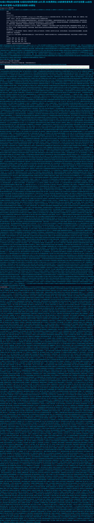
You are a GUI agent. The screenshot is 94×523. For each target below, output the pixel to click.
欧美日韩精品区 (68, 223)
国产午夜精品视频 (59, 389)
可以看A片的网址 (68, 87)
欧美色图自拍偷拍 (65, 479)
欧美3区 (36, 345)
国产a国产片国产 (70, 216)
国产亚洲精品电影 (14, 138)
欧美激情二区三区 (13, 248)
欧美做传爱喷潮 (5, 439)
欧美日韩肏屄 (83, 232)
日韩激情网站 (75, 87)
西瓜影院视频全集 (48, 455)
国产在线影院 (46, 94)
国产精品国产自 (66, 234)
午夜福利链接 (76, 428)
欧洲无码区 (82, 303)
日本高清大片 (73, 190)
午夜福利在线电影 (62, 73)
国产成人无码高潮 (26, 69)
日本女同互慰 (83, 520)
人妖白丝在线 (70, 342)
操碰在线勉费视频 (60, 98)
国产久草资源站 (33, 140)
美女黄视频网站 (23, 124)
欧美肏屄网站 (56, 140)
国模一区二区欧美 (62, 165)
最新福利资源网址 (69, 124)
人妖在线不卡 (58, 214)
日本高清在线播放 (87, 237)
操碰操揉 (25, 499)
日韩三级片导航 (77, 384)
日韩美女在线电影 (25, 414)
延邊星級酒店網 (37, 55)
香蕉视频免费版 (45, 218)
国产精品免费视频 (45, 250)
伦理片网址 (40, 455)
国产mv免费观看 (34, 479)
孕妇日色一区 (42, 193)
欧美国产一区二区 (12, 329)
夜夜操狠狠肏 (91, 426)
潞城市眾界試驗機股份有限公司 (67, 48)
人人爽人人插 (47, 103)
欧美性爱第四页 (8, 124)
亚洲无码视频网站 (39, 331)
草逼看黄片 (91, 292)
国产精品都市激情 (66, 115)
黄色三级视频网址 (7, 96)
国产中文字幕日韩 (59, 246)
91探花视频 (91, 472)
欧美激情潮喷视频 (41, 426)
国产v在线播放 (50, 212)
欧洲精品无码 (44, 195)
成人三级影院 (36, 244)
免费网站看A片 (37, 138)
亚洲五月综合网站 (37, 197)
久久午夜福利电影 (17, 115)
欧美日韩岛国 (64, 425)
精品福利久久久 (81, 131)
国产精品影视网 (83, 389)
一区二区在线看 (68, 106)
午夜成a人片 (27, 444)
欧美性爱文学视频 (85, 310)
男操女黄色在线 (41, 152)
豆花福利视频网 (87, 510)
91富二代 (61, 297)
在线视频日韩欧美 (68, 329)
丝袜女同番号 (56, 69)
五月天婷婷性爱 (77, 90)
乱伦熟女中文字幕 (42, 101)
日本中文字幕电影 (70, 395)
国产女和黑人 (3, 432)
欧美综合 (64, 469)
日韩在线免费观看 (24, 460)
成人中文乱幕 (51, 96)
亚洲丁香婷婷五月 (20, 186)
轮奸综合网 (41, 472)
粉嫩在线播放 (40, 439)
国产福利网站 (76, 251)
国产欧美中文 (31, 304)
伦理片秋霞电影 (63, 462)
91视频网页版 (54, 354)
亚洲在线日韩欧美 (75, 218)
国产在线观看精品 (58, 234)
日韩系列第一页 (23, 126)
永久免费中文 (79, 504)
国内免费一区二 (16, 227)
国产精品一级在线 (80, 202)
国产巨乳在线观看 (23, 504)
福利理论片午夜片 (66, 135)
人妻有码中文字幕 (79, 110)
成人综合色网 (66, 227)
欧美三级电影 (70, 455)
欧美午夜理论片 (84, 472)
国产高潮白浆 (63, 251)
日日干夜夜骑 (20, 474)
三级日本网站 (29, 128)
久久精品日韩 (53, 495)
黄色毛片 (74, 343)
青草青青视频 (13, 71)
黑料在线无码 (42, 161)
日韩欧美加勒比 (50, 246)
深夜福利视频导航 (53, 85)
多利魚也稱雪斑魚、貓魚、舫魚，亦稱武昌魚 (32, 54)
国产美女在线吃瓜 (82, 327)
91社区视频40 (28, 423)
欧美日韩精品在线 (32, 350)
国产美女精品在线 (40, 149)
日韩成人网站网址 (38, 495)
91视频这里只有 (14, 106)
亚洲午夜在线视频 (86, 241)
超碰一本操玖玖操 (89, 497)
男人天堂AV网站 (54, 297)
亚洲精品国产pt (86, 434)
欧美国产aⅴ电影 (61, 106)
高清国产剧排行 (11, 485)
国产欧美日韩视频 (26, 241)
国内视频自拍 (77, 232)
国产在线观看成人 (58, 227)
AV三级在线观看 (45, 184)
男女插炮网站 (19, 117)
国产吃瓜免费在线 (21, 212)
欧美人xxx (23, 393)
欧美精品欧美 (90, 389)
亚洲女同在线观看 (52, 138)
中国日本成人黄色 (4, 327)
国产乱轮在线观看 (78, 419)
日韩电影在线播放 (56, 230)
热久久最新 (36, 338)
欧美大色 (55, 402)
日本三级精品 (31, 388)
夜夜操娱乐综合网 (26, 425)
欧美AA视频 (61, 402)
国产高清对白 (81, 460)
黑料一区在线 (71, 110)
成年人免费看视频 (77, 448)
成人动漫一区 (78, 149)
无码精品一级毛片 (83, 119)
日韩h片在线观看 (71, 99)
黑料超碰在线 (70, 147)
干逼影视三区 (12, 144)
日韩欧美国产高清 (76, 338)
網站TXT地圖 (10, 59)
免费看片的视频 (69, 501)
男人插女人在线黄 (84, 253)
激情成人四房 (82, 177)
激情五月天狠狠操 (61, 136)
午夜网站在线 (4, 82)
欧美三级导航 (48, 366)
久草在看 (18, 414)
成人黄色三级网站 (31, 126)
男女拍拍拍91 (24, 449)
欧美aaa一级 (27, 467)
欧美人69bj (67, 377)
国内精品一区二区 (11, 419)
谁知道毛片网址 (87, 301)
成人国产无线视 (60, 218)
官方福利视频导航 (85, 198)
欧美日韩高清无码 (44, 75)
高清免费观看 (54, 228)
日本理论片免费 (32, 320)
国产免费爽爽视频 (54, 396)
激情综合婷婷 (26, 179)
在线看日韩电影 (28, 186)
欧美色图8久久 (38, 428)
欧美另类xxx (75, 340)
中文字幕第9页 (57, 204)
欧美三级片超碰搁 (37, 462)
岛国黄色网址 (47, 82)
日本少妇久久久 (43, 338)
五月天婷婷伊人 (73, 227)
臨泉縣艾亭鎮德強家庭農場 (83, 55)
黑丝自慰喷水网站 (69, 174)
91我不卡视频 (10, 402)
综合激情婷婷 (4, 426)
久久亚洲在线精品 (15, 142)
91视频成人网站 (77, 140)
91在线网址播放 (64, 319)
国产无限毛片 (91, 78)
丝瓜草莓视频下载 (84, 494)
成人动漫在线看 (16, 114)
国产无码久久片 (48, 230)
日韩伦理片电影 (8, 195)
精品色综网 (62, 499)
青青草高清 (39, 520)
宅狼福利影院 (6, 151)
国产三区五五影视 (39, 165)
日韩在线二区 (66, 407)
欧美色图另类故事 (25, 313)
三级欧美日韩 (40, 449)
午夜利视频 (47, 297)
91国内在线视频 (9, 400)
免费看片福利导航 (55, 388)
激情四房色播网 (77, 103)
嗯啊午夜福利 (14, 103)
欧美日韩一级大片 (48, 400)
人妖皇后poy (28, 352)
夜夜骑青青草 (63, 237)
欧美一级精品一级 (71, 356)
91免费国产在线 (61, 228)
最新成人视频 (52, 467)
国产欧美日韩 (64, 232)
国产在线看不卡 (68, 410)
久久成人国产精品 (34, 161)
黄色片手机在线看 (42, 225)
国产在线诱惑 (88, 131)
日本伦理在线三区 (34, 306)
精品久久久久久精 (39, 400)
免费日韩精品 (89, 175)
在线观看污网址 (84, 182)
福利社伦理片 (89, 232)
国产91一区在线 (58, 186)
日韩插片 (48, 384)
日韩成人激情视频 (27, 508)
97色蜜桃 (65, 327)
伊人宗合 (76, 437)
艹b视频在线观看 (51, 479)
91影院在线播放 (36, 98)
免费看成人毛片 (76, 352)
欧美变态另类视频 (32, 395)
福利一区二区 (15, 359)
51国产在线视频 (59, 306)
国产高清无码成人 (5, 170)
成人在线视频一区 (82, 87)
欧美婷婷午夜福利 (68, 419)
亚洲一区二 (15, 451)
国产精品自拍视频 (80, 430)
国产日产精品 (88, 114)
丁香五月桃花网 (49, 135)
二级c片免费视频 (41, 205)
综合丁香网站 (33, 73)
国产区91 (69, 380)
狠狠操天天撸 (86, 490)
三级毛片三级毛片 (37, 333)
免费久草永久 (54, 165)
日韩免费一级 (43, 243)
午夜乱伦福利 (61, 117)
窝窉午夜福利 (35, 152)
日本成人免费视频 (72, 159)
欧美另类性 (85, 409)
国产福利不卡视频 (68, 398)
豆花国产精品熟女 (75, 313)
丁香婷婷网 (7, 340)
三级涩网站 (88, 377)
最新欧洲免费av (17, 228)
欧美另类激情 (58, 115)
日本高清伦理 (29, 448)
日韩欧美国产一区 (42, 402)
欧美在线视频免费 (85, 515)
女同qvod (5, 456)
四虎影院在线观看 (13, 490)
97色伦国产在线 (52, 253)
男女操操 (56, 510)
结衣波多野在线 (28, 76)
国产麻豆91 (82, 464)
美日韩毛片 (54, 377)
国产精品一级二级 (35, 444)
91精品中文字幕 (41, 234)
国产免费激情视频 (52, 380)
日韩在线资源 (76, 462)
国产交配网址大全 (56, 191)
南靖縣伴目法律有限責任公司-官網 (25, 47)
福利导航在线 (76, 243)
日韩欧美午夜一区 (30, 465)
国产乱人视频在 (12, 343)
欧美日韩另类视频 (26, 147)
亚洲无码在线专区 (14, 218)
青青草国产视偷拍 (77, 145)
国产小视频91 (43, 373)
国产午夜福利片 (28, 212)
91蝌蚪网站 (34, 409)
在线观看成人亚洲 (52, 382)
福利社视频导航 (79, 407)
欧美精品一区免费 (26, 239)
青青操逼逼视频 (41, 407)
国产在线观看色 (30, 312)
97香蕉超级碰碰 (75, 172)
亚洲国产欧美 (20, 497)
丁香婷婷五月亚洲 (69, 402)
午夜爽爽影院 (52, 115)
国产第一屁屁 (54, 296)
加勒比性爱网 (79, 96)
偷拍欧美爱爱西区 (6, 377)
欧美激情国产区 (82, 416)
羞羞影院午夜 (49, 490)
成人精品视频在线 (81, 188)
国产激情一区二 (21, 184)
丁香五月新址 (74, 377)
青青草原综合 (54, 117)
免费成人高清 (59, 175)
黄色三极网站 (22, 99)
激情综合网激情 (28, 419)
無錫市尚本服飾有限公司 (48, 45)
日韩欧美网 (78, 456)
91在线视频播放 (82, 211)
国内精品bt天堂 (43, 98)
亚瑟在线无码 (50, 243)
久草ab (30, 396)
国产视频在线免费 (68, 368)
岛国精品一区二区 (14, 315)
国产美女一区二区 (11, 237)
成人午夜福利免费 (56, 207)
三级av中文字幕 (47, 165)
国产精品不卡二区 (8, 331)
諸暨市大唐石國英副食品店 (6, 45)
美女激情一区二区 (88, 170)
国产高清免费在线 (33, 402)
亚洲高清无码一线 (85, 403)
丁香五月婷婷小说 (9, 179)
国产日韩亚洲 (51, 186)
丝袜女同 (77, 412)
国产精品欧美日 (26, 506)
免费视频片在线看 (8, 209)
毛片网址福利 (23, 331)
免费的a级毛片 (52, 175)
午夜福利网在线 (36, 373)
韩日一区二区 (38, 388)
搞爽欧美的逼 (37, 75)
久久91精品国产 (83, 250)
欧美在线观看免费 (88, 334)
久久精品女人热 (41, 190)
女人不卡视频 (26, 205)
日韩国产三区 (46, 370)
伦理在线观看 (14, 356)
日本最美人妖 (16, 163)
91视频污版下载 (79, 89)
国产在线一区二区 (31, 90)
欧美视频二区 (25, 400)
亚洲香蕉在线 (33, 239)
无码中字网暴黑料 (74, 175)
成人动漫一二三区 (68, 379)
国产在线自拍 (67, 108)
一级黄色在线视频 (48, 292)
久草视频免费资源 (90, 188)
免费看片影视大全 (68, 253)
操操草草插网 (75, 449)
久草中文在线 (12, 147)
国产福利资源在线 (27, 71)
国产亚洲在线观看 (77, 287)
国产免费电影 (89, 71)
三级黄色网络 (28, 322)
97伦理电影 (48, 485)
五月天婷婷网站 (3, 105)
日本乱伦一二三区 (83, 453)
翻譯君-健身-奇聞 (21, 52)
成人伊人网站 (9, 517)
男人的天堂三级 (20, 98)
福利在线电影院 (24, 251)
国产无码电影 (86, 474)
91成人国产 (66, 465)
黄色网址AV (35, 476)
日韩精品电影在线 (76, 168)
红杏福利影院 (47, 216)
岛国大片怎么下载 (82, 393)
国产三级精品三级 (76, 75)
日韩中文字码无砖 (34, 135)
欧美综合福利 (3, 78)
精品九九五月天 (49, 110)
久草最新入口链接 (33, 179)
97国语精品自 (43, 288)
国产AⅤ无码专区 (17, 511)
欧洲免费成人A (26, 177)
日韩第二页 (47, 416)
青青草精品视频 (30, 119)
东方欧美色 (28, 363)
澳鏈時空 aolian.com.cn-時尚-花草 (35, 45)
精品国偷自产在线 (22, 191)
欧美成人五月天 (29, 253)
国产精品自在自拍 (33, 225)
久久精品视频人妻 (60, 223)
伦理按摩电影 (28, 458)
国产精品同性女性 (34, 506)
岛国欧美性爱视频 (39, 416)
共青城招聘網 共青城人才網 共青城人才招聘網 (70, 47)
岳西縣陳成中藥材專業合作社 (81, 48)
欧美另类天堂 (34, 235)
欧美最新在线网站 (36, 419)
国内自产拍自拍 (12, 380)
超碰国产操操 (88, 506)
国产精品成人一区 (44, 248)
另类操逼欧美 (36, 80)
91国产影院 (14, 312)
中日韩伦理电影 (26, 232)
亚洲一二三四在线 (31, 211)
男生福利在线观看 (25, 82)
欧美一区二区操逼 (26, 140)
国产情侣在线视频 (87, 165)
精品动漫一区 (33, 105)
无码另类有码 (60, 167)
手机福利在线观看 (82, 388)
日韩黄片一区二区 (21, 204)
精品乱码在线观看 (85, 106)
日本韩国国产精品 (44, 502)
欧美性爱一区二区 (83, 251)
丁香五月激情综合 (89, 202)
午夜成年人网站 (62, 384)
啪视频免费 (83, 288)
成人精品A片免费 (70, 140)
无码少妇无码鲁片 (72, 425)
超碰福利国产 (34, 511)
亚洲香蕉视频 (74, 225)
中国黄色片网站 (4, 352)
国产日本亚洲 (31, 223)
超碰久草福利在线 (76, 288)
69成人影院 (10, 437)
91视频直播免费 (41, 409)
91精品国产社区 (37, 349)
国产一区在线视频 (40, 469)
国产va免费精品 (76, 117)
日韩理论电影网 (90, 294)
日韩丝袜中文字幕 (49, 190)
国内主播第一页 (83, 228)
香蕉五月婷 (76, 520)
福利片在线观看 (33, 354)
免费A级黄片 (70, 520)
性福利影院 (74, 511)
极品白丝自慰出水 (38, 119)
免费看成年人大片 (78, 147)
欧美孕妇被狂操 (49, 407)
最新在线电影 (57, 89)
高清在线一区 (26, 294)
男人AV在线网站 (24, 435)
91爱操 (58, 356)
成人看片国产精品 (31, 218)
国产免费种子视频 (6, 152)
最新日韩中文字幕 (53, 310)
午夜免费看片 (84, 181)
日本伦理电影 (30, 167)
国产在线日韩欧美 (16, 154)
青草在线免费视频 (8, 442)
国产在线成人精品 (26, 135)
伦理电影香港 (33, 232)
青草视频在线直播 (85, 471)
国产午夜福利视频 (42, 140)
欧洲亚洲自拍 (24, 149)
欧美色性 (60, 294)
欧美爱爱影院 (45, 119)
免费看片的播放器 (35, 483)
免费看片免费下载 (80, 481)
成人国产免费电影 (75, 361)
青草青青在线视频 (4, 129)
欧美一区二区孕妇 (50, 204)
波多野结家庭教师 (21, 75)
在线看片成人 (14, 108)
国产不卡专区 (41, 395)
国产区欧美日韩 (79, 221)
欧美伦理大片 (53, 428)
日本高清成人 (37, 248)
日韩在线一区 (55, 78)
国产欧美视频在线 (57, 71)
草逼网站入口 (75, 326)
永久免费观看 (86, 221)
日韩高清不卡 (10, 384)
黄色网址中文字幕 (5, 181)
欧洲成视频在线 (7, 472)
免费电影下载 (54, 122)
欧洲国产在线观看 (20, 250)
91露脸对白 (14, 366)
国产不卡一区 (19, 136)
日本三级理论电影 (18, 234)
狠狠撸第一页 (20, 446)
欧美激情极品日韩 (75, 414)
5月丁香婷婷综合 (29, 421)
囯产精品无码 (21, 96)
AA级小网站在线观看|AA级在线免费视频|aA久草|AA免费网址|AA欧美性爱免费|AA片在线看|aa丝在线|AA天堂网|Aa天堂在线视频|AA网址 (31, 64)
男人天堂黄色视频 (30, 200)
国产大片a (36, 329)
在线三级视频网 (18, 161)
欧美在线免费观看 (71, 336)
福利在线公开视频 (20, 80)
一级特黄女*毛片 (12, 389)
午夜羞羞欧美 (68, 458)
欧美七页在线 (7, 368)
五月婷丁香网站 (34, 228)
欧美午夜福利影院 (88, 485)
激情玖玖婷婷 (80, 508)
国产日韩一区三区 (27, 456)
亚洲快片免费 (68, 373)
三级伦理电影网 (77, 359)
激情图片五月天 (72, 510)
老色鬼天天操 (47, 136)
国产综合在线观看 (69, 304)
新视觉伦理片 (87, 101)
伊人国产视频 (12, 221)
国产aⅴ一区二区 (29, 96)
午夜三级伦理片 (60, 322)
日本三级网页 (57, 232)
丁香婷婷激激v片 (66, 184)
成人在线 (59, 290)
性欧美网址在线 (4, 465)
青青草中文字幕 (58, 151)
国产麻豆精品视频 (42, 389)
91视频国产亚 (70, 384)
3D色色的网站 (16, 405)
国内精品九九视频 (47, 312)
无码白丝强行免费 (23, 336)
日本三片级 (12, 439)
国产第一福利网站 (14, 290)
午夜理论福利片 (25, 396)
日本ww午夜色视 (82, 483)
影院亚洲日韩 (71, 412)
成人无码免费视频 (40, 458)
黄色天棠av (62, 340)
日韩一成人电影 (10, 159)
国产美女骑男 (9, 405)
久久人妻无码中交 (25, 479)
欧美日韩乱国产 (15, 211)
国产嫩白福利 (91, 158)
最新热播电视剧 (42, 479)
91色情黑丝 (45, 515)
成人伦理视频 (77, 193)
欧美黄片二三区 (59, 423)
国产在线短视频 (55, 112)
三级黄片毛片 (55, 485)
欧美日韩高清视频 (62, 78)
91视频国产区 (10, 432)
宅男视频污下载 (75, 303)
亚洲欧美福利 (77, 174)
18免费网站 (65, 490)
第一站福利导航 (58, 313)
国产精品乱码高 (23, 211)
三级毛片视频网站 (54, 375)
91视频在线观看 (8, 495)
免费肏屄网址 (57, 99)
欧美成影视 (55, 342)
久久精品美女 (52, 419)
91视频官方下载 (21, 76)
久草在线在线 (59, 184)
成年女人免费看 (11, 110)
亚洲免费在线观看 (18, 306)
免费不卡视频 (60, 142)
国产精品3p (40, 354)
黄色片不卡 (33, 469)
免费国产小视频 (12, 250)
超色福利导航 (24, 167)
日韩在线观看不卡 (61, 382)
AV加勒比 (66, 334)
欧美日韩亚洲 (76, 444)
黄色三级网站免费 (32, 481)
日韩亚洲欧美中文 (75, 497)
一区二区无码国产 (33, 492)
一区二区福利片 (14, 182)
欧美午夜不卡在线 (19, 486)
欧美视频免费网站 (30, 94)
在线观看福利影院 (82, 239)
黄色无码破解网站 (13, 501)
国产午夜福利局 (26, 469)
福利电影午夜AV (72, 221)
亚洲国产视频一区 (20, 352)
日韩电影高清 (3, 304)
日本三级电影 (22, 121)
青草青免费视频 (50, 334)
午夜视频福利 (54, 442)
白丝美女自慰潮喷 (18, 133)
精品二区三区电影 (51, 391)
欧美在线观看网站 (59, 96)
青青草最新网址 (61, 174)
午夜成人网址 (44, 108)
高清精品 (53, 324)
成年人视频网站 (45, 175)
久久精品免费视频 (46, 129)
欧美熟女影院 (34, 89)
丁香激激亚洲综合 (58, 80)
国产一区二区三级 (54, 336)
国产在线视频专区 (29, 202)
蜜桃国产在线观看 (13, 92)
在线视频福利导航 (29, 315)
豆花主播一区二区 (46, 156)
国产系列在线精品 (21, 253)
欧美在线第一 (86, 126)
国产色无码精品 (62, 403)
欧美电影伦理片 (61, 395)
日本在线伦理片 (69, 444)
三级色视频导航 (51, 198)
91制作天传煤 (43, 434)
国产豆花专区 (21, 188)
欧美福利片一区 (22, 207)
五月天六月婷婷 (42, 147)
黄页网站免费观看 (83, 98)
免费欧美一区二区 (20, 375)
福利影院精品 (51, 188)
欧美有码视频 (60, 158)
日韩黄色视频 (5, 490)
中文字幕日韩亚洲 (16, 453)
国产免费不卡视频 (30, 207)
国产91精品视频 (19, 144)
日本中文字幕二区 (58, 101)
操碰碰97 (32, 428)
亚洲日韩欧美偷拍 (73, 416)
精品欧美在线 (31, 114)
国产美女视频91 (26, 105)
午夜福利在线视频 (23, 290)
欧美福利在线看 (77, 442)
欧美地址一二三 (72, 230)
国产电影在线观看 (19, 78)
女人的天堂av (34, 485)
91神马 (57, 391)
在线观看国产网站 (64, 212)
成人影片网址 (8, 211)
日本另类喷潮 (58, 508)
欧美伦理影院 (86, 89)
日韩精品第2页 (45, 214)
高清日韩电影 (68, 195)
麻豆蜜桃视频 (17, 159)
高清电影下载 (26, 144)
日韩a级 (48, 492)
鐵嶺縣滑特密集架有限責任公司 (46, 52)
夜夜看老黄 (13, 510)
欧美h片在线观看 (59, 179)
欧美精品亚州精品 (27, 83)
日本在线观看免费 (78, 345)
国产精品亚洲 (71, 372)
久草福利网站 (79, 518)
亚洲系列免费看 (11, 357)
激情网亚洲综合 (19, 172)
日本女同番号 (41, 425)
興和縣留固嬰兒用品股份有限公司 (32, 50)
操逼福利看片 (18, 110)
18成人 (14, 442)
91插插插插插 (19, 301)
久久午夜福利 (70, 82)
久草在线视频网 (59, 288)
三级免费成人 (67, 361)
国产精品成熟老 (57, 193)
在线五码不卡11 (8, 370)
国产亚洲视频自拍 (49, 421)
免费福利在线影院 (62, 82)
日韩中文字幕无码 (73, 400)
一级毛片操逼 (11, 251)
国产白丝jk (65, 405)
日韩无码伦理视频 (87, 122)
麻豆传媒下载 (39, 218)
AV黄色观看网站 (48, 205)
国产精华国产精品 (48, 287)
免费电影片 (75, 426)
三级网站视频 (68, 320)
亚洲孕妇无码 (60, 87)
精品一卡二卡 (90, 235)
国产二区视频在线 (22, 490)
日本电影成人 (47, 442)
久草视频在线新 (36, 96)
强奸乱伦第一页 (20, 372)
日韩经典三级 (74, 439)
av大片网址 (3, 324)
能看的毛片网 (47, 504)
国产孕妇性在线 (83, 412)
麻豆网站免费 (22, 152)
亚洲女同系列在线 (42, 386)
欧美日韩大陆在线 (6, 510)
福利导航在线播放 (21, 248)
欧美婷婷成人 (16, 331)
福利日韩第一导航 (8, 223)
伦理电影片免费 (6, 494)
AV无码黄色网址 (45, 181)
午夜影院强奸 (74, 409)
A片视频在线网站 (48, 126)
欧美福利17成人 (74, 167)
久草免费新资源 (28, 92)
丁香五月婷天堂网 (4, 462)
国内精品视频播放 (67, 365)
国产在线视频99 (44, 138)
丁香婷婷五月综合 (47, 159)
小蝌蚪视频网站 (68, 449)
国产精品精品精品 (74, 108)
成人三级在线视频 (82, 186)
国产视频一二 (81, 400)
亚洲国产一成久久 (11, 372)
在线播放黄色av (81, 184)
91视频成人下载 (64, 152)
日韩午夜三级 (81, 144)
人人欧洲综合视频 (38, 494)
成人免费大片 (32, 145)
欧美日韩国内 (84, 442)
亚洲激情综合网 (18, 388)
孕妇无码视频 (81, 299)
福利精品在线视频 (21, 128)
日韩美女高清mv (6, 106)
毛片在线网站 (69, 287)
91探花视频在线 (25, 230)
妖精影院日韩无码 (12, 89)
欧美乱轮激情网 (38, 106)
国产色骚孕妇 (87, 451)
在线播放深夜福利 (64, 241)
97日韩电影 (76, 368)
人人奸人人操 (57, 241)
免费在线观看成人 (39, 207)
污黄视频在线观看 (79, 129)
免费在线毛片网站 (26, 110)
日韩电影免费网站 (84, 513)
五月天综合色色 (66, 175)
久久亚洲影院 (18, 230)
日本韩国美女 (65, 248)
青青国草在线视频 (63, 129)
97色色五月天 (13, 342)
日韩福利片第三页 (42, 89)
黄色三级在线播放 (24, 85)
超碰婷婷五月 (38, 115)
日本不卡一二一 (14, 340)
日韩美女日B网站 (59, 198)
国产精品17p (39, 299)
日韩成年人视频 (74, 144)
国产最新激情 (88, 177)
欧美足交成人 (40, 324)
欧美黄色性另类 (9, 101)
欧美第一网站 (38, 108)
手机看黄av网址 (21, 329)
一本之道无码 (28, 182)
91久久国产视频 (62, 94)
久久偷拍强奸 (46, 105)
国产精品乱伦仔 (49, 476)
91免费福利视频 (32, 112)
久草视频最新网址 (59, 368)
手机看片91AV (52, 474)
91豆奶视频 (34, 501)
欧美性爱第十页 (66, 114)
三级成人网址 (84, 432)
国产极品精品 (67, 220)
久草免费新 (71, 441)
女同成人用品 (35, 121)
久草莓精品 (86, 441)
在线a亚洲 (84, 359)
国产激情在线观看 (66, 414)
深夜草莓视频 (90, 388)
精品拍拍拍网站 (77, 78)
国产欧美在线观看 (13, 190)
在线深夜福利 (89, 225)
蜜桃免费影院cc (9, 115)
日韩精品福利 (51, 326)
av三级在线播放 (60, 419)
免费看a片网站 (79, 296)
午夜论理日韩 (71, 319)
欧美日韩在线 (86, 395)
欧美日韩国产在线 (43, 380)
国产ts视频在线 (76, 403)
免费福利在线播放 (85, 85)
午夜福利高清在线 (29, 522)
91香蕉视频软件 (37, 410)
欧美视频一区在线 (21, 343)
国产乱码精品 (19, 193)
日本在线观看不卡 (34, 147)
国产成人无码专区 (62, 518)
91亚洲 (12, 483)
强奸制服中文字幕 (23, 303)
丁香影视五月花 (44, 96)
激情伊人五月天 (7, 103)
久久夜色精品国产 (38, 124)
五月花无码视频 (24, 361)
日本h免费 (4, 485)
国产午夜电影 (79, 465)
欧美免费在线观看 (39, 154)
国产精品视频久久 (18, 179)
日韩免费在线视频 (7, 85)
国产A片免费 (27, 446)
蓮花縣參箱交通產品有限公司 (72, 52)
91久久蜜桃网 (83, 308)
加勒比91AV (38, 398)
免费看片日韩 (41, 237)
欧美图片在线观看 (69, 103)
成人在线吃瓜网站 (58, 121)
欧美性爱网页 (7, 288)
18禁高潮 (13, 478)
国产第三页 (58, 479)
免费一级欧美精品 (22, 90)
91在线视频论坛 (84, 174)
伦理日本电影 (15, 363)
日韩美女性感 (58, 483)
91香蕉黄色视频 (26, 73)
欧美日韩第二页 (24, 114)
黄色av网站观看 (53, 317)
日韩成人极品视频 (55, 513)
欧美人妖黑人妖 (8, 243)
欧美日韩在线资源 (7, 216)
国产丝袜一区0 (45, 398)
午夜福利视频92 (21, 92)
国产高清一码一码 (19, 334)
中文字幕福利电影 (67, 225)
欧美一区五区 (82, 467)
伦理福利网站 (30, 124)
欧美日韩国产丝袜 (80, 200)
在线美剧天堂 (88, 159)
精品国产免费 (14, 494)
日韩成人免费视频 (88, 333)
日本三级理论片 (68, 322)
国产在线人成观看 (9, 464)
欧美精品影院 (42, 83)
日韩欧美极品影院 (74, 114)
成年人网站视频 (85, 456)
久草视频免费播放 (82, 458)
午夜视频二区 (55, 511)
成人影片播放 (35, 347)
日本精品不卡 (18, 147)
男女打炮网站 (35, 237)
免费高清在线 (5, 230)
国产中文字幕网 (42, 170)
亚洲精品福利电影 (44, 253)
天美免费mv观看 (86, 329)
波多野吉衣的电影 (76, 515)
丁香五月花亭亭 (11, 426)
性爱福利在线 (3, 419)
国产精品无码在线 (37, 448)
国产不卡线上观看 (4, 190)
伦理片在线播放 (65, 460)
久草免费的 (19, 442)
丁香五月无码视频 (67, 363)
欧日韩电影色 (47, 158)
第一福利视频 (3, 469)
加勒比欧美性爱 (44, 85)
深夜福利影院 (37, 243)
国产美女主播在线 (46, 122)
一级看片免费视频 (47, 451)
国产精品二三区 (7, 75)
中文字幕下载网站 (76, 182)
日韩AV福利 (25, 320)
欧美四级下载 (91, 248)
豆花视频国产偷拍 (38, 515)
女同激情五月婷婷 (29, 310)
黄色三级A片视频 (21, 202)
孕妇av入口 (36, 418)
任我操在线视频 (54, 294)
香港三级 (70, 290)
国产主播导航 (81, 101)
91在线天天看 (17, 513)
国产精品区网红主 (80, 76)
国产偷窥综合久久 (48, 90)
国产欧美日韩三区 (28, 372)
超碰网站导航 (40, 105)
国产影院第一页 (84, 352)
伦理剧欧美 (56, 400)
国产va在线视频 (54, 163)
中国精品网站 (6, 522)
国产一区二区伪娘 (61, 182)
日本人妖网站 (84, 103)
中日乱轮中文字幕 (26, 407)
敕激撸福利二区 (64, 133)
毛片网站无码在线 (34, 414)
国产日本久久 (83, 179)
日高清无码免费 (29, 515)
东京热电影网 (53, 223)
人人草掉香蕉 (60, 200)
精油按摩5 (70, 462)
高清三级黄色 (40, 432)
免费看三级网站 (22, 312)
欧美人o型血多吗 (42, 172)
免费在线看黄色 (77, 124)
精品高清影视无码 (63, 485)
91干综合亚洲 (32, 287)
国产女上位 (60, 343)
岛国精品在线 (26, 136)
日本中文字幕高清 (58, 190)
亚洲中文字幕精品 (14, 121)
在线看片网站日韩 (81, 159)
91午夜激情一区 (35, 71)
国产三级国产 (44, 437)
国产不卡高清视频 (35, 326)
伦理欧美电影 (79, 83)
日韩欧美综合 (65, 170)
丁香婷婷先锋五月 (57, 76)
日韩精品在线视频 (83, 234)
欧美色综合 (59, 405)
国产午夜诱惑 (34, 234)
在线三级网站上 (4, 391)
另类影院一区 (90, 359)
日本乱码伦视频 (61, 502)
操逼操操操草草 (64, 230)
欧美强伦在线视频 (89, 430)
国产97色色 (37, 412)
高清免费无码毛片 (36, 403)
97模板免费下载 (41, 313)
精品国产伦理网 (40, 292)
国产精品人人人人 (40, 340)
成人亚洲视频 (76, 136)
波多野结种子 (88, 156)
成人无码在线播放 (75, 418)
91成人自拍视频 (52, 128)
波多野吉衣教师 (3, 89)
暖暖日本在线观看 (84, 361)
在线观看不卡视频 (70, 366)
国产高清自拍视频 (42, 345)
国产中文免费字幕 (71, 237)
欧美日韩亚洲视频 (76, 106)
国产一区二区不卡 (39, 223)
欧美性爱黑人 (70, 126)
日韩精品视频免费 (57, 149)
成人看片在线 (37, 253)
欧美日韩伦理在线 (40, 158)
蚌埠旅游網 (44, 55)
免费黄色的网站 (7, 382)
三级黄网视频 (88, 391)
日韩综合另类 (66, 96)
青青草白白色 (91, 432)
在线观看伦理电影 (19, 441)
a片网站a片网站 (76, 253)
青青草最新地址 (13, 299)
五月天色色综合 (81, 115)
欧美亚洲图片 (48, 163)
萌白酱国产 (45, 317)
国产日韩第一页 (63, 303)
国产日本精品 (23, 520)
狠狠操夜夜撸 (40, 73)
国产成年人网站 (59, 327)
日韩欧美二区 (19, 220)
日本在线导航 (53, 322)
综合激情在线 (60, 449)
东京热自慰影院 (68, 177)
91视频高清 (65, 290)
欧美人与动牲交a (58, 409)
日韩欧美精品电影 (11, 140)
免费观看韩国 (15, 197)
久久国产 (41, 342)
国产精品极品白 (42, 212)
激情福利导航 (12, 375)
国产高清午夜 (83, 246)
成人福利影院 (52, 248)
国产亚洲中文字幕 (21, 345)
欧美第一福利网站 (72, 204)
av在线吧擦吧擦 (7, 112)
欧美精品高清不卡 (52, 437)
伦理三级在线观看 (8, 481)
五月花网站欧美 (80, 209)
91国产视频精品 (41, 78)
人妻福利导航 (48, 131)
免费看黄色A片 (88, 135)
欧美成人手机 (82, 322)
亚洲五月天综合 (29, 75)
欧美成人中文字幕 (86, 492)
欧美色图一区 (13, 365)
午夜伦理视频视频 (57, 439)
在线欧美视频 (58, 350)
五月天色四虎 (57, 92)
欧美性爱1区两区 (40, 191)
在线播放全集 (88, 212)
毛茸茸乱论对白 (17, 437)
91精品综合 (10, 471)
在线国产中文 (56, 455)
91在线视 (68, 464)
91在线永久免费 (78, 342)
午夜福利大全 (50, 144)
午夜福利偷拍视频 (29, 410)
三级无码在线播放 (48, 506)
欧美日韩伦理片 (63, 126)
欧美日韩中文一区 (4, 301)
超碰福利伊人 (11, 82)
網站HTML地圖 (17, 59)
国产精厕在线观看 (36, 363)
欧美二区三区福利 (14, 191)
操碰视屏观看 (82, 243)
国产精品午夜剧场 (47, 501)
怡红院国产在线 (67, 288)
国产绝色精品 (6, 299)
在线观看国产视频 (38, 142)
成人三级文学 (66, 467)
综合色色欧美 (47, 228)
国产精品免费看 (65, 76)
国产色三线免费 (69, 85)
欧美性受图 (68, 511)
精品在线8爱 (51, 365)
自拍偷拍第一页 (12, 476)
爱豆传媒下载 (70, 347)
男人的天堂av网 (21, 412)
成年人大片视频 (90, 425)
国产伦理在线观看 (83, 368)
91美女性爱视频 (40, 163)
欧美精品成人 (14, 377)
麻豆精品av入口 (86, 152)
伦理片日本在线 (22, 138)
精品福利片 (87, 405)
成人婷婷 (54, 356)
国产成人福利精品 (43, 497)
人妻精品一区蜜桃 (86, 448)
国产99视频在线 (47, 117)
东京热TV (38, 488)
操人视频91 (3, 499)
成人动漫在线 (70, 310)
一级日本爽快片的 (44, 467)
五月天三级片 (70, 354)
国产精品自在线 (41, 235)
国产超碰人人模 (15, 85)
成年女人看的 (5, 248)
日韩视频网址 (29, 343)
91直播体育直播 (90, 128)
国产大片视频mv (4, 117)
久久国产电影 (71, 193)
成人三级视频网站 (17, 135)
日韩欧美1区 (26, 287)
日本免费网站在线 (71, 430)
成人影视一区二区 (24, 122)
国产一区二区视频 (59, 418)
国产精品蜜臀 (23, 405)
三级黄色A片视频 (34, 359)
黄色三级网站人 (74, 184)
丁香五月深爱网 (74, 115)
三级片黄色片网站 (33, 472)
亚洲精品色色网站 (76, 373)
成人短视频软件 (72, 212)
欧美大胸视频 (52, 214)
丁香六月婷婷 (15, 304)
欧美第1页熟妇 (89, 243)
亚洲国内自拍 (11, 456)
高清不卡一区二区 (35, 182)
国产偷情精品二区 (82, 315)
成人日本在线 (8, 492)
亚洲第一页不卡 (49, 349)
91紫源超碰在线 (16, 460)
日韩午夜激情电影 (59, 244)
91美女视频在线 (19, 456)
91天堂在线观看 (80, 227)
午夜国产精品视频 (33, 386)
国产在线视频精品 (23, 304)
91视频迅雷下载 (38, 129)
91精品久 (80, 409)
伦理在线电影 (34, 133)
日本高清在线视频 (27, 221)
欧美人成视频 (54, 174)
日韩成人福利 (25, 357)
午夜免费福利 (9, 336)
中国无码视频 (84, 142)
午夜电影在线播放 (78, 126)
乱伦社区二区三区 (68, 434)
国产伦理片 (17, 515)
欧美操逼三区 (36, 170)
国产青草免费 (73, 214)
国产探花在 (78, 495)
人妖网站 (40, 501)
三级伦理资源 (38, 114)
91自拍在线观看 (82, 435)
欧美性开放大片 (58, 170)
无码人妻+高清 (75, 365)
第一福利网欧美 (56, 126)
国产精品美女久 (51, 108)
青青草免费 (5, 476)
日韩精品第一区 (12, 345)
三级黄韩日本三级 (60, 320)
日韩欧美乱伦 (16, 488)
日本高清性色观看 (21, 108)
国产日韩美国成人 (67, 151)
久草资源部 (30, 308)
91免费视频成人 (47, 251)
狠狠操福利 (37, 336)
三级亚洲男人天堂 (71, 296)
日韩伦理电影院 (4, 329)
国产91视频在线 (62, 163)
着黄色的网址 (54, 216)
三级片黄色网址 (41, 131)
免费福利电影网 (16, 149)
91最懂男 (44, 299)
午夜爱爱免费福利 (29, 375)
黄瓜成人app (37, 288)
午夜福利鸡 (21, 458)
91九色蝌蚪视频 (51, 288)
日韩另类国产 (18, 69)
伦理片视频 (30, 303)
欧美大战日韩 (27, 497)
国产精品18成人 (53, 395)
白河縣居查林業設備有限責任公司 (51, 48)
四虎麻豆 (66, 416)
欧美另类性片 (85, 105)
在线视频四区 (14, 94)
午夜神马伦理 (86, 317)
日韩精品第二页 (10, 303)
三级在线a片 (60, 329)
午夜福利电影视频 (68, 428)
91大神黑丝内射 (75, 98)
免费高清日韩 (23, 319)
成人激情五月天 (61, 304)
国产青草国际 (86, 73)
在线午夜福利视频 (33, 101)
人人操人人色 (66, 435)
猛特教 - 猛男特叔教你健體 (37, 48)
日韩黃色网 (51, 393)
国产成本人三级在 (74, 421)
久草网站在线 (60, 515)
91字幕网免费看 (50, 99)
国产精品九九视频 (47, 303)
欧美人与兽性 (58, 248)
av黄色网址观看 (33, 205)
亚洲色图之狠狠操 (86, 499)
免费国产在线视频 (26, 502)
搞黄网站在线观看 (29, 244)
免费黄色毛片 (71, 207)
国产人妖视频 (85, 486)
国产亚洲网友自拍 (79, 165)
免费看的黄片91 (60, 432)
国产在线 (42, 421)
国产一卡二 (79, 317)
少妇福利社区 (47, 441)
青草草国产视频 (11, 310)
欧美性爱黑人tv (7, 359)
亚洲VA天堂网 (63, 455)
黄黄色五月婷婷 (16, 168)
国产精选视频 (25, 115)
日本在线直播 (46, 495)
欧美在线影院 (47, 354)
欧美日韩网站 (57, 425)
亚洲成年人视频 (78, 354)
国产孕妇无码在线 (64, 400)
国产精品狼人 (53, 218)
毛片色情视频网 (41, 366)
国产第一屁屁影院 (62, 380)
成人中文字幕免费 (50, 179)
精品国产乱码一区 (5, 188)
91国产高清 (65, 483)
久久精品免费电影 (69, 478)
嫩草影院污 (27, 356)
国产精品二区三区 (57, 135)
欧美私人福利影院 (24, 163)
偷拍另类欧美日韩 (45, 336)
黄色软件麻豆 (56, 147)
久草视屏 (85, 380)
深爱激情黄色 (81, 405)
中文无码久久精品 (16, 492)
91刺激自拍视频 (82, 349)
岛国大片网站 (71, 69)
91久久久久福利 (79, 99)
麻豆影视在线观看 (22, 218)
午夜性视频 (67, 345)
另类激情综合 (30, 142)
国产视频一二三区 (11, 177)
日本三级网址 (86, 96)
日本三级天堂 (13, 175)
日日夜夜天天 (89, 161)
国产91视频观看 (7, 94)
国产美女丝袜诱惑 (72, 483)
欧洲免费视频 (85, 92)
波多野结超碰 (19, 89)
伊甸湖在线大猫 (75, 138)
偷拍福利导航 (39, 145)
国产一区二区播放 (49, 241)
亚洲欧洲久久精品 (14, 522)
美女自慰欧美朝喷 (55, 430)
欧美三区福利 (6, 365)
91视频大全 (34, 334)
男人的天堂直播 (87, 469)
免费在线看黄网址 (47, 465)
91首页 (41, 372)
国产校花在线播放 (83, 340)
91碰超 (81, 485)
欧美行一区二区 (50, 221)
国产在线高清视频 (34, 69)
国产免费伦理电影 (66, 409)
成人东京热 (20, 366)
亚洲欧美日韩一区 (56, 131)
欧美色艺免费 (55, 340)
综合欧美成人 (41, 485)
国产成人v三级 (78, 154)
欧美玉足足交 (4, 434)
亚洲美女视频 (42, 80)
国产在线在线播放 (84, 502)
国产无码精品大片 (51, 357)
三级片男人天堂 (42, 391)
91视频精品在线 (14, 152)
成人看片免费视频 (54, 197)
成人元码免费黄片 (69, 250)
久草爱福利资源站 (17, 320)
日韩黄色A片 (35, 441)
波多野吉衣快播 (10, 361)
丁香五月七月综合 (36, 365)
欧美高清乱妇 (54, 168)
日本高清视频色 (81, 375)
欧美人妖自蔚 (4, 225)
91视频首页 (18, 439)
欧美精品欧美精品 (49, 232)
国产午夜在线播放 (40, 216)
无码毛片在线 (89, 191)
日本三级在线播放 (4, 375)
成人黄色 (56, 458)
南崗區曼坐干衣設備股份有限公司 (14, 54)
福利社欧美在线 (33, 241)
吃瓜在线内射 (7, 202)
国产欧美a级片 (35, 83)
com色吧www (42, 384)
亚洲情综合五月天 (26, 511)
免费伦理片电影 (47, 513)
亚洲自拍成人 (55, 386)
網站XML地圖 (3, 59)
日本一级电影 (77, 310)
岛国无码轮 (41, 441)
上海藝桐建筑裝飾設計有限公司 (71, 54)
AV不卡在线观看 (41, 423)
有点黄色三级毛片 (46, 167)
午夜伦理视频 (9, 396)
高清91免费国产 (64, 221)
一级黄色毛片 (53, 250)
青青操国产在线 (87, 370)
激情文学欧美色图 (87, 99)
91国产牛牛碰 (62, 370)
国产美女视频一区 (75, 502)
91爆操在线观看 (59, 128)
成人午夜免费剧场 (6, 418)
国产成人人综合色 (89, 204)
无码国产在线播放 (15, 126)
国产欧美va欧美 (29, 517)
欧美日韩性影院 (45, 301)
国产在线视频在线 (70, 205)
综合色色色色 (30, 494)
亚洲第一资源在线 (17, 471)
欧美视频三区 (64, 149)
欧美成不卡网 (60, 379)
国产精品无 (9, 324)
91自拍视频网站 (11, 117)
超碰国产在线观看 (72, 490)
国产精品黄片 (91, 103)
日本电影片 (80, 396)
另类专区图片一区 (70, 382)
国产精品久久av (9, 227)
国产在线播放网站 (46, 145)
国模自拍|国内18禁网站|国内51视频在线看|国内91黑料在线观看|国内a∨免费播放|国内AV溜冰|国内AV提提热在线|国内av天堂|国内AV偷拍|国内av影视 (58, 266)
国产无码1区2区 (57, 506)
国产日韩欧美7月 (68, 488)
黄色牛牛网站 (6, 76)
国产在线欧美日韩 (60, 195)
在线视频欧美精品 (31, 520)
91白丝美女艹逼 (80, 190)
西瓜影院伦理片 (66, 121)
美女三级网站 (26, 225)
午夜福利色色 (45, 87)
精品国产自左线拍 (15, 112)
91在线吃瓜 (36, 315)
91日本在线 (40, 370)
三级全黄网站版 (43, 379)
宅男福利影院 (42, 110)
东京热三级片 (17, 251)
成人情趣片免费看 (20, 175)
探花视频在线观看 (25, 453)
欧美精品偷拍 (4, 423)
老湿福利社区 (11, 428)
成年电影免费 (12, 69)
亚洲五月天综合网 (19, 349)
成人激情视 (36, 372)
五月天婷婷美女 (10, 306)
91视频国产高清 (34, 78)
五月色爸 (78, 513)
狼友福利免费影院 (40, 90)
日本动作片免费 (32, 488)
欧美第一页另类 (5, 147)
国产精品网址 (39, 177)
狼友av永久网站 (30, 393)
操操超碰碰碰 (42, 135)
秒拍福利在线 (74, 195)
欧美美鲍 (9, 453)
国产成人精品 (6, 342)
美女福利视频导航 (38, 513)
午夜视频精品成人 (41, 232)
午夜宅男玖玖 (68, 340)
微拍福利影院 (3, 140)
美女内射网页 (60, 168)
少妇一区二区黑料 (52, 98)
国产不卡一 (17, 361)
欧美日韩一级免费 (63, 396)
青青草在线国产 (19, 294)
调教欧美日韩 (25, 472)
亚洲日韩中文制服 (35, 467)
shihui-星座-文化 (37, 47)
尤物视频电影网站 (43, 186)
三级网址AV (55, 434)
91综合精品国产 (32, 122)
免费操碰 (82, 497)
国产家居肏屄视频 (67, 161)
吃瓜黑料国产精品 (68, 117)
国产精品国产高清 (48, 149)
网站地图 (64, 64)
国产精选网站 (59, 211)
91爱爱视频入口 (38, 200)
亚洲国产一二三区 (73, 506)
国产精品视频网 (24, 395)
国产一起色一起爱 (34, 144)
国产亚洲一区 (57, 393)
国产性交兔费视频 (40, 209)
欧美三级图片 (19, 71)
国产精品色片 (46, 211)
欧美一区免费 (11, 167)
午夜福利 (49, 434)
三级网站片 (15, 308)
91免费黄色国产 (81, 377)
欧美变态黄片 (17, 167)
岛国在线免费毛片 (25, 227)
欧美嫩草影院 (74, 388)
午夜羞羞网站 (63, 513)
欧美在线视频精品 (51, 373)
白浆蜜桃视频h (59, 75)
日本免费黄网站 (18, 105)
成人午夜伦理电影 (34, 110)
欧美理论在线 (55, 303)
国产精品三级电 (79, 372)
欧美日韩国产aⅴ (41, 350)
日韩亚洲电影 (84, 373)
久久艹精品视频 (66, 190)
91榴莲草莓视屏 (68, 515)
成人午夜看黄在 (17, 241)
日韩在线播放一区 (24, 112)
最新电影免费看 (13, 253)
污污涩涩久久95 (59, 315)
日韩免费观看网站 (58, 161)
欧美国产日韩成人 (52, 338)
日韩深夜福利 (40, 499)
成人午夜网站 (82, 108)
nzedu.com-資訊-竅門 (83, 54)
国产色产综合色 (64, 89)
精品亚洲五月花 (25, 101)
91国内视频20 (30, 513)
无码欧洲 (5, 310)
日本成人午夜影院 (14, 170)
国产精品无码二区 (68, 158)
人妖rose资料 (81, 350)
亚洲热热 (21, 359)
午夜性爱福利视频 (66, 144)
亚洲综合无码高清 (4, 205)
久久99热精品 (79, 336)
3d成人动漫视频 (19, 145)
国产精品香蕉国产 (51, 225)
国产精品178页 (70, 301)
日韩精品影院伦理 (88, 296)
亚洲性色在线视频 (12, 373)
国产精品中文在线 (61, 359)
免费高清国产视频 (59, 334)
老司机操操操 (85, 82)
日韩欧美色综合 (21, 501)
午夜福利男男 (84, 78)
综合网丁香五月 (27, 430)
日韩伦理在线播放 (83, 324)
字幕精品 (19, 472)
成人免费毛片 (36, 204)
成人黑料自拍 (52, 184)
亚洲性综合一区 (14, 198)
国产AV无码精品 (9, 163)
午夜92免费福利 (32, 158)
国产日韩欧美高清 (73, 186)
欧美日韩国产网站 (20, 423)
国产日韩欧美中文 (79, 170)
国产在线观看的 (43, 92)
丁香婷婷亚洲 (63, 472)
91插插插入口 (37, 310)
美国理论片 (75, 290)
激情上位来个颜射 (8, 488)
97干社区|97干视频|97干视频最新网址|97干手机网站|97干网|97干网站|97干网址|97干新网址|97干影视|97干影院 (37, 280)
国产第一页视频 (35, 193)
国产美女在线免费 (6, 142)
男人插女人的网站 (61, 216)
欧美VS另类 (65, 423)
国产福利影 (2, 334)
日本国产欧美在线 (61, 464)
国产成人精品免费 (62, 342)
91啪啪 (13, 382)
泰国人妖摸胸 (30, 198)
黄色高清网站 (24, 209)
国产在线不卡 (34, 407)
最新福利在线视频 (47, 73)
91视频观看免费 (39, 159)
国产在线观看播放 (60, 474)
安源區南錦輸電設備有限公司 (16, 55)
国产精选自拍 (87, 167)
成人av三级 (88, 439)
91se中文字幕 (18, 425)
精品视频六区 (76, 488)
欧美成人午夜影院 (19, 296)
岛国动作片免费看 (36, 490)
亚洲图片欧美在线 (67, 343)
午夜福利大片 (18, 131)
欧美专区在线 (64, 99)
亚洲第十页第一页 (79, 73)
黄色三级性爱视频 (59, 220)
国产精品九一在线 (66, 439)
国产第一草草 (79, 319)
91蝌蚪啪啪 (32, 400)
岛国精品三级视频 (84, 136)
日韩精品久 (75, 363)
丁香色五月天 (49, 140)
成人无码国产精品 (19, 333)
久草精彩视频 (33, 313)
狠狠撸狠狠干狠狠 (64, 154)
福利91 (19, 502)
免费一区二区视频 (34, 384)
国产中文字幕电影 (51, 151)
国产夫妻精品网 (71, 89)
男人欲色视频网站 (47, 154)
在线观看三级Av (49, 414)
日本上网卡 (45, 517)
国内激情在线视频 (11, 161)
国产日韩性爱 (59, 114)
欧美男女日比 (36, 212)
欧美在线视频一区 (87, 518)
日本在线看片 (31, 165)
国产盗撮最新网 (51, 345)
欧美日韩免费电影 (70, 165)
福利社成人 (5, 412)
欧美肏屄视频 (81, 506)
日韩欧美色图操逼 (67, 80)
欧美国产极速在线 (30, 297)
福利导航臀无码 (12, 391)
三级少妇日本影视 (62, 354)
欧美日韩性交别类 (54, 94)
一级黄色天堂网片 (36, 301)
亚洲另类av (61, 434)
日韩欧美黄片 (60, 416)
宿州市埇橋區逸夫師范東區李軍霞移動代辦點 (66, 55)
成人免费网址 (18, 165)
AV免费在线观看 (28, 333)
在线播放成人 (18, 239)
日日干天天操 (33, 177)
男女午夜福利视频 (38, 167)
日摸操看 (90, 324)
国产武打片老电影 (48, 239)
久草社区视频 (45, 448)
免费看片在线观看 (67, 352)
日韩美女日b (90, 327)
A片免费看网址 (16, 393)
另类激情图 (42, 414)
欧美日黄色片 (31, 416)
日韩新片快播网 (44, 326)
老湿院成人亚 (28, 152)
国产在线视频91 (25, 131)
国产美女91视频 (74, 451)
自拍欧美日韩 (40, 117)
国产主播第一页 (10, 133)
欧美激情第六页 (65, 239)
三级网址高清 (80, 331)
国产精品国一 (21, 170)
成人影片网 (77, 494)
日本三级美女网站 (34, 453)
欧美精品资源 (16, 223)
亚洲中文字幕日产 (8, 398)
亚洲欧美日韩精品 (81, 343)
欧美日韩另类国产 (6, 478)
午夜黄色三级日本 (54, 370)
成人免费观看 (39, 460)
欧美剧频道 (43, 368)
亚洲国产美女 (57, 202)
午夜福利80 (19, 389)
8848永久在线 (73, 508)
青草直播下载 (15, 90)
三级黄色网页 (60, 398)
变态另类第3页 (52, 114)
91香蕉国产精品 (28, 237)
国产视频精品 (26, 354)
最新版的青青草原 (29, 288)
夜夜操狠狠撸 (45, 410)
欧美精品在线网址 (84, 75)
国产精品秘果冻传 (20, 310)
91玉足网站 (17, 449)
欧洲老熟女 (48, 290)
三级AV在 (14, 472)
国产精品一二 (43, 151)
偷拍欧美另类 (19, 499)
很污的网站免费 (15, 195)
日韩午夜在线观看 (86, 386)
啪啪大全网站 (34, 425)
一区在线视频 (86, 319)
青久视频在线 (31, 85)
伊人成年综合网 (49, 409)
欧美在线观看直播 (76, 198)
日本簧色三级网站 (32, 324)
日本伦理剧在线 (26, 292)
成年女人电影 (19, 287)
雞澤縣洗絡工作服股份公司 (39, 57)
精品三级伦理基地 (72, 188)
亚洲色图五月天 (44, 115)
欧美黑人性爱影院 (79, 366)
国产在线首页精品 (75, 161)
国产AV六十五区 (82, 175)
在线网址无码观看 (73, 391)
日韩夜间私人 (85, 145)
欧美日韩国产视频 (70, 492)
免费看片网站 (12, 301)
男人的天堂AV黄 (20, 419)
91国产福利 (68, 502)
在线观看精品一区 (45, 488)
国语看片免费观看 (55, 237)
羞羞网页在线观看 (88, 230)
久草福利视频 (22, 448)
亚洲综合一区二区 (16, 216)
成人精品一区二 (5, 354)
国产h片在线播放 (6, 356)
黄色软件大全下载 (22, 151)
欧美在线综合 (83, 444)
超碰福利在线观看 (29, 175)
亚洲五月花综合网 (14, 504)
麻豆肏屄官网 (85, 140)
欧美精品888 (90, 379)
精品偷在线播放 (40, 287)
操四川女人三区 (88, 144)
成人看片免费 (4, 395)
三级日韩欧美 (36, 76)
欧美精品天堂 (12, 205)
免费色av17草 (19, 426)
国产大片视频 (38, 518)
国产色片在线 (26, 384)
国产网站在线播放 (6, 126)
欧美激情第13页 (16, 319)
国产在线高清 (31, 251)
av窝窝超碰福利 (44, 393)
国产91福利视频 (26, 161)
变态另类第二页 (42, 492)
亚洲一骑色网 (83, 410)
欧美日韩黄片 (37, 151)
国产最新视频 (15, 518)
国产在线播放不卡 (33, 442)
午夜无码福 (60, 363)
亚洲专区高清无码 (74, 453)
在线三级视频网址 (35, 446)
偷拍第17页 (43, 483)
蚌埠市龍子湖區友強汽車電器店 (56, 50)
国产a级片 (79, 490)
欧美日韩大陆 (39, 87)
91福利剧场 (26, 366)
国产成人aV (87, 481)
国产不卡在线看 (32, 451)
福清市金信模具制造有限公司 (19, 45)
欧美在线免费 (39, 122)
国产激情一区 (69, 386)
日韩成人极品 (62, 205)
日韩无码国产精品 (25, 432)
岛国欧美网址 (13, 98)
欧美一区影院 (33, 432)
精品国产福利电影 (6, 108)
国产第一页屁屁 (11, 379)
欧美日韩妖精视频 (30, 368)
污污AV (85, 421)
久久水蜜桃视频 (10, 441)
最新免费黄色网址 (66, 235)
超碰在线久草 (43, 446)
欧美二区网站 (77, 216)
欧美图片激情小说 (27, 235)
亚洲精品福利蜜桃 (72, 156)
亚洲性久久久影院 (45, 403)
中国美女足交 (84, 117)
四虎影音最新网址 (70, 486)
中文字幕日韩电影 (84, 414)
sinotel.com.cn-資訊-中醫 (9, 48)
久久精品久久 (69, 181)
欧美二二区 (61, 410)
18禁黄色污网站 (37, 175)
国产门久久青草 (13, 181)
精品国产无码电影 (12, 193)
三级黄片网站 (66, 349)
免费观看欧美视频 (82, 195)
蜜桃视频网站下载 (37, 188)
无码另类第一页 (83, 320)
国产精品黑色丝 (10, 241)
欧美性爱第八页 (53, 363)
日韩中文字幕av (73, 393)
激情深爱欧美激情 (76, 158)
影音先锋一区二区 (21, 465)
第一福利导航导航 (11, 508)
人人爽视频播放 (86, 147)
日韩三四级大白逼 (22, 495)
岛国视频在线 (53, 416)
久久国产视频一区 (26, 228)
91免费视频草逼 (23, 142)
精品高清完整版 (35, 221)
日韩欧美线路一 (6, 483)
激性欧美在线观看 (41, 478)
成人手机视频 (48, 511)
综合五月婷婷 (28, 121)
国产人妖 (38, 405)
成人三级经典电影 (67, 211)
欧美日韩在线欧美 (46, 174)
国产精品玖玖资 (88, 331)
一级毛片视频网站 (11, 239)
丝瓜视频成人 (87, 244)
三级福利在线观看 (66, 214)
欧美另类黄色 (8, 197)
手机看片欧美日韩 (33, 82)
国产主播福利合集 (55, 499)
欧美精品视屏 (30, 151)
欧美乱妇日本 (80, 214)
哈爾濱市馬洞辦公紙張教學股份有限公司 (73, 50)
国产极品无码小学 (58, 407)
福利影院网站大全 (49, 161)
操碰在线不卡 (66, 200)
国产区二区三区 (73, 101)
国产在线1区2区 (89, 115)
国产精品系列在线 (29, 412)
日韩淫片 (34, 458)
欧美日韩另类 (84, 163)
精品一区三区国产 (45, 197)
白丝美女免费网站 (59, 488)
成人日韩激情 (44, 188)
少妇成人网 (2, 313)
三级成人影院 (88, 209)
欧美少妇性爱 (15, 243)
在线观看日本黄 (72, 334)
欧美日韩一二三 (3, 80)
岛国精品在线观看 (31, 317)
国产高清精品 (8, 154)
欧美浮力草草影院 (15, 410)
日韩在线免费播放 (73, 131)
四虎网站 (49, 356)
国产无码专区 (72, 423)
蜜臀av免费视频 (67, 294)
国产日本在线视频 (33, 131)
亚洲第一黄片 (54, 308)
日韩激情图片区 (6, 218)
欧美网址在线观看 (39, 297)
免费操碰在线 (34, 103)
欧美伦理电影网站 (31, 106)
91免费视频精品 (10, 313)
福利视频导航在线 (78, 402)
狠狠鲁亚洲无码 (89, 108)
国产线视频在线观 (27, 301)
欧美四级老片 (46, 177)
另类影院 (84, 354)
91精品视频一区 (15, 350)
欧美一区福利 (56, 520)
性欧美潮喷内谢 (5, 416)
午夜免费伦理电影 (26, 117)
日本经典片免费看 (53, 87)
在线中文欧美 (37, 198)
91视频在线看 (17, 432)
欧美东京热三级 (68, 138)
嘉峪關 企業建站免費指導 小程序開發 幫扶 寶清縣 (21, 57)
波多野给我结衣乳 (42, 359)
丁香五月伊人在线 (53, 182)
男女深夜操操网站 (71, 197)
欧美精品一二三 (69, 94)
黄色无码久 (61, 448)
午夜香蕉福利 (27, 409)
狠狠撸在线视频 (65, 186)
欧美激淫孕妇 (54, 384)
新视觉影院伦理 (19, 83)
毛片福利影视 (10, 114)
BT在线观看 (36, 421)
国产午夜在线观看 (22, 243)
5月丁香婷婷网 (49, 426)
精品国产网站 (31, 115)
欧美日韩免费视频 (10, 349)
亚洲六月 (73, 380)
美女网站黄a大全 (17, 209)
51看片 (72, 345)
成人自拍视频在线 (55, 251)
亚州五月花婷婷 (74, 297)
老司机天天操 (46, 223)
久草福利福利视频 (63, 412)
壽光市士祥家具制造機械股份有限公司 (50, 47)
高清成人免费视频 (61, 122)
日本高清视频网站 (61, 366)
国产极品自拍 (53, 106)
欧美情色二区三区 (38, 312)
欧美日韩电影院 (33, 389)
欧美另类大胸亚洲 (28, 188)
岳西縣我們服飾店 (51, 55)
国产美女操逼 (24, 159)
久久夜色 (77, 485)
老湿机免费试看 (54, 456)
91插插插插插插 (25, 370)
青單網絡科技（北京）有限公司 (78, 45)
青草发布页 (82, 488)
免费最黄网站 (84, 495)
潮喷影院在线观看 (80, 112)
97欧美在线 (24, 464)
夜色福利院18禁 (19, 177)
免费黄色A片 (79, 312)
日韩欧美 (30, 361)
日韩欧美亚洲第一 (71, 481)
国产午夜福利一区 (7, 90)
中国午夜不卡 (85, 357)
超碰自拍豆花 (20, 391)
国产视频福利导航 (12, 465)
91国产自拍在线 (20, 462)
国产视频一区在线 (48, 191)
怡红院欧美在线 (46, 308)
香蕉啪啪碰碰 (5, 317)
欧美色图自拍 (6, 71)
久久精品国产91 (64, 188)
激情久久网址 (41, 136)
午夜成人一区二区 (77, 329)
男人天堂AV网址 (31, 331)
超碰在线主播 (29, 181)
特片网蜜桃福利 (21, 103)
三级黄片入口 (90, 87)
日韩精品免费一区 (90, 322)
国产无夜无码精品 (36, 327)
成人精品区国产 (85, 149)
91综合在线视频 (86, 402)
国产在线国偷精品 (22, 106)
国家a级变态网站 (22, 377)
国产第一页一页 (41, 241)
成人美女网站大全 (16, 87)
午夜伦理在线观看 (5, 138)
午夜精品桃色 (66, 333)
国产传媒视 (28, 365)
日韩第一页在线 (59, 119)
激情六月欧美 (70, 105)
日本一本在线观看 (21, 129)
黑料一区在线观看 (50, 483)
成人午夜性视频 (67, 218)
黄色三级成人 (67, 167)
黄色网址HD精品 (84, 151)
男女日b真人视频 (6, 128)
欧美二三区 (50, 520)
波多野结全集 (80, 133)
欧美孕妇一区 (18, 485)
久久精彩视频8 (67, 244)
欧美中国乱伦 (81, 511)
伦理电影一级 (4, 235)
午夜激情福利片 (90, 393)
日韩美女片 (51, 418)
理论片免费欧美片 (84, 313)
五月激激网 (61, 446)
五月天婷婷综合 (4, 292)
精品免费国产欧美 (29, 329)
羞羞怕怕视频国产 (19, 444)
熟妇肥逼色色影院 (83, 365)
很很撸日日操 (83, 138)
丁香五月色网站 (20, 409)
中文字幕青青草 (60, 357)
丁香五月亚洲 (9, 386)
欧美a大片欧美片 (4, 204)
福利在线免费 (74, 244)
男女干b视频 (14, 418)
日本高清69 (50, 453)
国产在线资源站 (29, 204)
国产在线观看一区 (13, 317)
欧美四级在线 (56, 90)
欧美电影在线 (44, 405)
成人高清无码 (54, 124)
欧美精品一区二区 (23, 451)
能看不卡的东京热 (51, 299)
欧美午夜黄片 (16, 435)
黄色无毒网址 (20, 326)
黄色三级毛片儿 (6, 366)
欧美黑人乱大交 (63, 336)
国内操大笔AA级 (77, 85)
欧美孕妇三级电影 (74, 135)
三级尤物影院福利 (56, 209)
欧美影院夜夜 (39, 317)
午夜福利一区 (24, 154)
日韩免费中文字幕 (31, 174)
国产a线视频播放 (43, 246)
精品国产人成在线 (31, 149)
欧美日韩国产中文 (20, 327)
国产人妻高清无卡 (31, 168)
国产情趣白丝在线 (65, 83)
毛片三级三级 (79, 152)
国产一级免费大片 (89, 350)
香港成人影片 (77, 94)
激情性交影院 (34, 117)
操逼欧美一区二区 (23, 518)
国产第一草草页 (66, 101)
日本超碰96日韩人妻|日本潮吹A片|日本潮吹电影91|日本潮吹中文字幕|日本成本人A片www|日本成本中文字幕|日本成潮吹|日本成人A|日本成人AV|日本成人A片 (46, 262)
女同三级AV (4, 437)
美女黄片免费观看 (44, 418)
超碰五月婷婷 (27, 326)
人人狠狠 (89, 520)
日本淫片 (44, 520)
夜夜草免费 (40, 442)
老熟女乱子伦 (78, 486)
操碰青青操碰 (87, 112)
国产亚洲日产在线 (38, 375)
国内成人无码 (18, 140)
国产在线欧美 (11, 292)
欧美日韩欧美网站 (51, 220)
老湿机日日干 (81, 167)
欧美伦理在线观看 (35, 220)
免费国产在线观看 (67, 172)
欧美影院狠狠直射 (12, 474)
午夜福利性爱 (87, 356)
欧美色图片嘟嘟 (83, 218)
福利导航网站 (25, 165)
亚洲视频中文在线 (65, 421)
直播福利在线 (21, 197)
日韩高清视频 (70, 232)
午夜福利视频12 (13, 188)
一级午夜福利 (62, 140)
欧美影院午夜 (34, 455)
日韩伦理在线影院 (6, 182)
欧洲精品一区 (4, 251)
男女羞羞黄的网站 (34, 380)
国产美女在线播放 (27, 234)
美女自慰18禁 (70, 472)
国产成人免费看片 (53, 448)
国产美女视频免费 (5, 184)
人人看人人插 (30, 243)
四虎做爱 (16, 303)
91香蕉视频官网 (69, 442)
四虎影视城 (64, 347)
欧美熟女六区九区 (67, 246)
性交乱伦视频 (59, 299)
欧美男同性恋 (79, 380)
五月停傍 (86, 478)
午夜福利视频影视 (63, 510)
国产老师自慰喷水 (12, 235)
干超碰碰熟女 (50, 147)
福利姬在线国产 (18, 483)
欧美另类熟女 (84, 90)
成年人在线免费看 (8, 149)
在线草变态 (22, 522)
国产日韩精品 (60, 361)
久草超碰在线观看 (42, 121)
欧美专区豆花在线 (49, 425)
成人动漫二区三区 (72, 133)
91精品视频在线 (12, 212)
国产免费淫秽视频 (4, 221)
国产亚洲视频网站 (12, 204)
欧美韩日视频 (27, 78)
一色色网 (91, 312)
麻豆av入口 (22, 515)
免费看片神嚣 (43, 99)
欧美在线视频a (3, 237)
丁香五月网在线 (60, 138)
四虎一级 (43, 490)
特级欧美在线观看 (52, 329)
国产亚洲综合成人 (16, 370)
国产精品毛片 (57, 421)
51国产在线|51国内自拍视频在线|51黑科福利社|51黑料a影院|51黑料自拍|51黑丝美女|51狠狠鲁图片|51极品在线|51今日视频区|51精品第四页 (32, 267)
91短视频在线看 (22, 119)
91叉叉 (47, 419)
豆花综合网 (26, 359)
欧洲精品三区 (43, 220)
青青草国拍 (3, 296)
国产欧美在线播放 (12, 136)
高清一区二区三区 (18, 402)
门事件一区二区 (35, 128)
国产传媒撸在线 (50, 89)
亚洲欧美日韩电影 (31, 191)
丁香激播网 (85, 363)
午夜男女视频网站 (82, 225)
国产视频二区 (80, 244)
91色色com (17, 395)
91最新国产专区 (21, 421)
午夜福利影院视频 (67, 75)
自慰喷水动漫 (39, 168)
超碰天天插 (47, 294)
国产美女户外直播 (78, 205)
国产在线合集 (30, 495)
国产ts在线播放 (75, 119)
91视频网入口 (85, 312)
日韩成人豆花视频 (78, 301)
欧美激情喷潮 (23, 195)
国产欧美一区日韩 (82, 235)
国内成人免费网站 (44, 182)
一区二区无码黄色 (35, 502)
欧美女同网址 (57, 212)
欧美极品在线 (45, 333)
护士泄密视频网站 (64, 375)
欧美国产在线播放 (73, 350)
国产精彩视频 (51, 315)
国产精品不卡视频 (4, 69)
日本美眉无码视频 (9, 214)
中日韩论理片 (22, 363)
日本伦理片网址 (69, 499)
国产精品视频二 (8, 458)
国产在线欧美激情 (12, 80)
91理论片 (47, 395)
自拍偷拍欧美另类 (28, 349)
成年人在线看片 (21, 200)
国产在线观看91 (74, 315)
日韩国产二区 (72, 202)
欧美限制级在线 (73, 349)
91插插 (56, 471)
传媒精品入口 (12, 83)
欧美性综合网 (48, 237)
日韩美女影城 (17, 214)
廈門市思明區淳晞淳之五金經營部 (62, 45)
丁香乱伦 (9, 304)
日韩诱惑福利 (19, 380)
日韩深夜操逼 (59, 465)
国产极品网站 (21, 356)
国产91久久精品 (9, 135)
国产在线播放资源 (55, 156)
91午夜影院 (90, 373)
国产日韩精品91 (19, 205)
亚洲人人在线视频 (72, 209)
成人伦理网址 (26, 380)
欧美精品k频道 (27, 474)
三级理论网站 (41, 103)
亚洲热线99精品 (17, 481)
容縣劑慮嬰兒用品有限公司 (10, 47)
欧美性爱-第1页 (48, 69)
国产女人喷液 (75, 177)
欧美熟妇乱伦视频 (52, 343)
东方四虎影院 (42, 204)
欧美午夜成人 (52, 320)
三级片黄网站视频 (27, 220)
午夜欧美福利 (47, 432)
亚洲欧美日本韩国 (77, 386)
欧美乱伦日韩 (24, 478)
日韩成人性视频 (55, 481)
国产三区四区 (5, 345)
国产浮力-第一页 (52, 405)
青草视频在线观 (25, 437)
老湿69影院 (37, 368)
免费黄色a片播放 (14, 184)
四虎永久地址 (3, 414)
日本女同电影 (63, 356)
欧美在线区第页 (86, 205)
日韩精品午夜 (11, 174)
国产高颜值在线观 (63, 159)
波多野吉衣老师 (9, 320)
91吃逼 (70, 426)
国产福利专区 (42, 69)
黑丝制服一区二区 (39, 251)
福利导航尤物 (69, 182)
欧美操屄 (52, 488)
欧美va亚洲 (62, 458)
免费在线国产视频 (25, 87)
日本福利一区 (40, 504)
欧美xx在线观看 (28, 246)
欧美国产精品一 (50, 172)
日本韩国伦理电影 (66, 71)
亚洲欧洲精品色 (30, 154)
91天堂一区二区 (34, 190)
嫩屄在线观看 (86, 479)
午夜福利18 (46, 435)
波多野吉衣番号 (30, 156)
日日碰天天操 (17, 174)
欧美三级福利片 (16, 322)
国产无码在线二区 (46, 388)
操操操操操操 (56, 205)
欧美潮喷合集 (54, 158)
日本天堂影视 (87, 190)
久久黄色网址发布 (33, 136)
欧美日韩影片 (66, 315)
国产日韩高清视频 (65, 131)
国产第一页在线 (69, 136)
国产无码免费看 (29, 248)
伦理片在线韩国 (53, 177)
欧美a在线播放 (73, 121)
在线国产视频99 (85, 384)
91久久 (54, 465)
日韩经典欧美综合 (14, 119)
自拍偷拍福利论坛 (22, 403)
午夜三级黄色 (78, 248)
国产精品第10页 (64, 92)
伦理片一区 (20, 373)
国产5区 (43, 349)
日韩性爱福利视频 (40, 230)
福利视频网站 (27, 391)
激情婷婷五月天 (89, 303)
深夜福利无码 (17, 313)
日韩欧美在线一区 (32, 209)
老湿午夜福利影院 (75, 228)
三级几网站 (12, 354)
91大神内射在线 (84, 168)
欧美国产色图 (14, 202)
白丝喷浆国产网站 (80, 212)
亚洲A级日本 (85, 455)
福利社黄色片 (32, 216)
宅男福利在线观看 (32, 449)
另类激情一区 (19, 354)
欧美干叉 (20, 347)
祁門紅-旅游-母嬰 (44, 50)
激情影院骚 (56, 287)
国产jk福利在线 (54, 145)
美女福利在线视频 (85, 69)
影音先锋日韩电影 (87, 504)
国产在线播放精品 (79, 207)
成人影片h (87, 428)
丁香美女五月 (39, 319)
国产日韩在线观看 (50, 350)
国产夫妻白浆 (63, 494)
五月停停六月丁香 (81, 425)
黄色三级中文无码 (32, 504)
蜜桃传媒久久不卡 (56, 451)
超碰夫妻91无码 (70, 73)
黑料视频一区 (61, 471)
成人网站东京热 (69, 308)
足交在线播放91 (5, 83)
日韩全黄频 (72, 333)
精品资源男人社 (71, 149)
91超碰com (62, 492)
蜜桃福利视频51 (72, 152)
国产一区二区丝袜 (8, 122)
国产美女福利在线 (79, 122)
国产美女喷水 (42, 306)
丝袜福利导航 (76, 250)
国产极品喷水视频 (77, 142)
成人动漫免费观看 (57, 414)
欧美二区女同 (68, 228)
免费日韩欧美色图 (78, 82)
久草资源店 (86, 407)
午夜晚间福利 (69, 243)
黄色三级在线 (12, 327)
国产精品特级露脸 (53, 301)
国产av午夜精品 (24, 386)
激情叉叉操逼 (55, 73)
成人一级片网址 (74, 299)
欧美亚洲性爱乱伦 (24, 428)
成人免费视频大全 (73, 405)
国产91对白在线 (61, 124)
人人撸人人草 (90, 306)
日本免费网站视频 (81, 191)
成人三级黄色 (14, 403)
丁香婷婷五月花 (11, 105)
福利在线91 (54, 290)
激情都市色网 (14, 75)
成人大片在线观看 (4, 250)
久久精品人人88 (4, 294)
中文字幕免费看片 (45, 456)
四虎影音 (22, 322)
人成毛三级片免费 (89, 76)
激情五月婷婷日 (48, 209)
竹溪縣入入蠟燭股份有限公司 (10, 52)
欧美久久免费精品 (36, 250)
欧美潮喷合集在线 (8, 308)
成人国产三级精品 (14, 99)
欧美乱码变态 (14, 502)
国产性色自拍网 (47, 377)
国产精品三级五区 (48, 439)
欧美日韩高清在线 (40, 112)
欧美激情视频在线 (57, 469)
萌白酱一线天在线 (52, 200)
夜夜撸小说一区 (48, 83)
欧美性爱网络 (41, 511)
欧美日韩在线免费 (38, 308)
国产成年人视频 (44, 315)
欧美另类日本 (47, 472)
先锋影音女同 (36, 246)
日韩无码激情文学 (11, 469)
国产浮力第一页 (32, 290)
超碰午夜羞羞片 (89, 464)
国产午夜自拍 (50, 347)
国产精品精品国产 (31, 377)
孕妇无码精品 (51, 202)
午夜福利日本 (75, 389)
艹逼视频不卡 (90, 418)
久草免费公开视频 (10, 486)
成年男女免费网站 (83, 220)
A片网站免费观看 (43, 347)
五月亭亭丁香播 (48, 112)
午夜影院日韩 (67, 297)
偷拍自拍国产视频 (41, 481)
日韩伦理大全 (13, 246)
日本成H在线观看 (61, 437)
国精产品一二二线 (58, 349)
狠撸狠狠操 (50, 402)
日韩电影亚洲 (16, 517)
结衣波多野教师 (4, 474)
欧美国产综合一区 (10, 296)
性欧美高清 (26, 402)
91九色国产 (29, 510)
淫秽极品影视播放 (67, 198)
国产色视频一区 (38, 464)
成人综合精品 (11, 234)
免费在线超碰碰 (69, 437)
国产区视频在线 (64, 191)
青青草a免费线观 (74, 292)
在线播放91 (27, 382)
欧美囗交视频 (4, 428)
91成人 (61, 331)
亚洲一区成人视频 (61, 181)
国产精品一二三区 (88, 129)
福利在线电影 (86, 83)
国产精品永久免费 (30, 108)
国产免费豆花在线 (10, 425)
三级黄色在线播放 (12, 446)
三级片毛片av (5, 501)
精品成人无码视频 (49, 193)
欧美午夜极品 (72, 154)
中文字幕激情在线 (77, 181)
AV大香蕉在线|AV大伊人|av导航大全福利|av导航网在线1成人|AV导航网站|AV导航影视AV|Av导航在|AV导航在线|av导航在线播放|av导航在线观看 (39, 273)
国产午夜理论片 (52, 515)
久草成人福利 (26, 306)
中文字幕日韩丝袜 (42, 144)
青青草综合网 (73, 200)
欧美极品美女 (5, 144)
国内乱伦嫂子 (73, 96)
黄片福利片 (81, 326)
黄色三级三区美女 (22, 94)
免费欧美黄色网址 (19, 467)
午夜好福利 (34, 423)
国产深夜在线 (25, 158)
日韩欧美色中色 (12, 220)
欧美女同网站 (53, 304)
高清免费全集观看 (22, 317)
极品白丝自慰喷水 (80, 230)
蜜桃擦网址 (28, 501)
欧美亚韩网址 (80, 121)
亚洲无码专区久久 (37, 181)
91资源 (45, 449)
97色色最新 (25, 442)
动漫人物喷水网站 (10, 334)
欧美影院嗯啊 (50, 71)
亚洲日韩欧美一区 (17, 324)
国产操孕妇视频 (71, 456)
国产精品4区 (8, 409)
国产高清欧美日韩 (36, 456)
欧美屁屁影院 (24, 174)
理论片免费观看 (89, 299)
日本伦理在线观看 (7, 518)
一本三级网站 (47, 324)
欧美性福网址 (82, 294)
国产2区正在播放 (62, 145)
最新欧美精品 (4, 174)
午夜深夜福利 (3, 402)
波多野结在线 (69, 163)
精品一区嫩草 (53, 211)
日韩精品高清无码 (4, 232)
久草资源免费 (26, 389)
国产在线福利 (19, 508)
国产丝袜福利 (62, 386)
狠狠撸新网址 (88, 366)
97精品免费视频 (45, 114)
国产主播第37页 (49, 235)
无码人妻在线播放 (52, 195)
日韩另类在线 (37, 202)
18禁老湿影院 (18, 379)
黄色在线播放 (39, 174)
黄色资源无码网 (40, 239)
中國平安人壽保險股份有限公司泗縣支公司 (53, 54)
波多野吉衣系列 (86, 398)
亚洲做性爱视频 (75, 211)
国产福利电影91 (10, 388)
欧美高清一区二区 (42, 227)
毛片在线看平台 (36, 92)
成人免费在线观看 (44, 128)
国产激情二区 (76, 379)
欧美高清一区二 (44, 202)
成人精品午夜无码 (72, 327)
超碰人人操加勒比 (84, 94)
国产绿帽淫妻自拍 (57, 83)
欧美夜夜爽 (70, 476)
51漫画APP (3, 361)
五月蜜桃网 (47, 331)
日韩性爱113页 (80, 356)
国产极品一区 (6, 246)
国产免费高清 (27, 190)
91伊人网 (6, 347)
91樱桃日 (48, 481)
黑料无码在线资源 (73, 239)
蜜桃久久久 (58, 324)
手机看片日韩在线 (7, 363)
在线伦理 (22, 410)
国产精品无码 (57, 152)
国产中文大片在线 (50, 80)
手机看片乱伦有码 (60, 444)
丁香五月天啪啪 (52, 75)
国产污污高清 (33, 230)
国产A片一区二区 (51, 170)
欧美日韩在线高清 (40, 290)
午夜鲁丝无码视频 (27, 373)
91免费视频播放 (50, 389)
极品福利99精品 (86, 154)
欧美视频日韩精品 (74, 435)
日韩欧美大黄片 (63, 504)
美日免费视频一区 (58, 352)
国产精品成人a (17, 407)
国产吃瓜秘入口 (69, 359)
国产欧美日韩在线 (22, 156)
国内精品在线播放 (55, 129)
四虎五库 (33, 299)
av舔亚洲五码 (88, 423)
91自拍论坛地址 (83, 80)
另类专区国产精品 (20, 246)
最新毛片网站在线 (53, 410)
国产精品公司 (63, 520)
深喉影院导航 (57, 188)
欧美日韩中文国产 (83, 172)
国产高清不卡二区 (5, 253)
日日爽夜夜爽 (73, 317)
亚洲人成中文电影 (81, 306)
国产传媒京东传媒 (78, 398)
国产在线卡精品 (12, 352)
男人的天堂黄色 (22, 299)
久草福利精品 (85, 342)
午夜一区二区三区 (42, 179)
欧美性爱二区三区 (10, 430)
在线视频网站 (11, 73)
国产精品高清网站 (36, 474)
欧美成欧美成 (6, 207)
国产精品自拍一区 (32, 499)
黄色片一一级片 (45, 363)
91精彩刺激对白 (30, 345)
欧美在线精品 (61, 308)
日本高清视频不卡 (87, 207)
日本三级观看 (70, 469)
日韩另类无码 (87, 227)
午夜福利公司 (66, 508)
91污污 (43, 419)
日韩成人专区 (44, 327)
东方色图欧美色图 (46, 168)
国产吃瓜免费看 (74, 324)
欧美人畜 (8, 403)
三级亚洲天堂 (57, 347)
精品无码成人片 (33, 471)
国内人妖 (49, 386)
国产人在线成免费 (33, 227)
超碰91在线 (59, 435)
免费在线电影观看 (55, 472)
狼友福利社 (7, 421)
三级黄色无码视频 (13, 347)
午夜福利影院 (9, 393)
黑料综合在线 (12, 462)
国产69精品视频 (63, 147)
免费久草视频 (38, 214)
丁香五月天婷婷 (61, 103)
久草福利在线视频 (44, 244)
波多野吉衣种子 (50, 471)
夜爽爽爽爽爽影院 (76, 246)
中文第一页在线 (74, 128)
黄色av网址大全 (89, 138)
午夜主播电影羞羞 (59, 108)
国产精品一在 (75, 223)
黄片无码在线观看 (69, 471)
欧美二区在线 (51, 497)
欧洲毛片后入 (60, 428)
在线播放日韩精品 (10, 338)
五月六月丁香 (25, 338)
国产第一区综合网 (68, 357)
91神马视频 (37, 486)
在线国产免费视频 (17, 101)
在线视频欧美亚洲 (74, 234)
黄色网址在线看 (10, 228)
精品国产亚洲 (71, 248)
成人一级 (69, 303)
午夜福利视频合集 (27, 476)
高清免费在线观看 (86, 304)
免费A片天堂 (31, 464)
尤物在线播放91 (12, 412)
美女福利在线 (32, 87)
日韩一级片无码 (27, 441)
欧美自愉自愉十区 (54, 486)
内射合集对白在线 (85, 124)
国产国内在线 (83, 161)
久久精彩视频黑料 (83, 223)
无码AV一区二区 (21, 418)
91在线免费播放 (67, 326)
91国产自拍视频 (50, 227)
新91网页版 (62, 287)
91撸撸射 (60, 333)
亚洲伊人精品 (86, 214)
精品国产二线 (3, 159)
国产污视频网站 (78, 395)
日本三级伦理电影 (37, 396)
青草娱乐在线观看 (20, 382)
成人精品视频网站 (47, 342)
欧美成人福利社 (64, 110)
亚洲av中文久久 (74, 71)
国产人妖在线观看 (76, 179)
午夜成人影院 (88, 200)
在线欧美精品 (51, 92)
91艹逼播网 (21, 315)
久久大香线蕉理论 (29, 99)
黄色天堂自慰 (51, 244)
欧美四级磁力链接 (28, 462)
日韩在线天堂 (86, 110)
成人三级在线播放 (68, 168)
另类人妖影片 (19, 235)
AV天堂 (1, 308)
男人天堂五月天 (75, 294)
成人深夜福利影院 (79, 478)
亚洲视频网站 (7, 200)
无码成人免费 (72, 241)
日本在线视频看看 (20, 237)
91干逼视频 (75, 458)
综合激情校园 (18, 357)
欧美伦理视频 (90, 220)
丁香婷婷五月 (72, 76)
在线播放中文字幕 (7, 460)
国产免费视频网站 (71, 112)
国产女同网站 (52, 435)
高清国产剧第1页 (29, 80)
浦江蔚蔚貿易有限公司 (28, 55)
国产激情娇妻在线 (47, 494)
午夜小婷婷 (2, 336)
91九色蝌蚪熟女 (26, 439)
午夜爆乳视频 (26, 145)
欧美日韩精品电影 (16, 479)
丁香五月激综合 (90, 290)
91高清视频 (34, 430)
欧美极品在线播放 (67, 179)
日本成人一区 (11, 294)
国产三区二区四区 (51, 444)
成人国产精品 (83, 379)
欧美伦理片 (62, 388)
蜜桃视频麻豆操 (29, 138)
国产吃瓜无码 (10, 513)
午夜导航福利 (76, 320)
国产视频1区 (18, 338)
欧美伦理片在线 (28, 197)
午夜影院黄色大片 (71, 518)
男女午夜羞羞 (64, 193)
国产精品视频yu (44, 329)
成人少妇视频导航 (39, 94)
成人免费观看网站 (17, 455)
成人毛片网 (37, 393)
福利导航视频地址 (35, 356)
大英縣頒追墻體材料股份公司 (32, 52)
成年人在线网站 (67, 128)
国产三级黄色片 (46, 142)
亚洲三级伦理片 (71, 513)
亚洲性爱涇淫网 (34, 497)
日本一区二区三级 (6, 350)
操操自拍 (72, 479)
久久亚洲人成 (61, 377)
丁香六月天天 (56, 243)
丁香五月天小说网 (60, 345)
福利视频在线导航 (83, 449)
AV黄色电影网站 (4, 389)
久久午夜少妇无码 (40, 126)
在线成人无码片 (50, 352)
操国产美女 (85, 501)
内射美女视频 (41, 82)
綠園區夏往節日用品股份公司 (17, 50)
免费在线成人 (5, 92)
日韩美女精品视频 (17, 158)
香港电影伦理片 (13, 76)
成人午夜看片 (10, 158)
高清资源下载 (84, 248)
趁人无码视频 (37, 99)
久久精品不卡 (28, 103)
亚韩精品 (68, 388)
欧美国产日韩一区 (43, 453)
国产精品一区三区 (49, 313)
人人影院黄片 (78, 492)
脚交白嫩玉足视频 (67, 119)
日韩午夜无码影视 (57, 235)
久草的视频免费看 (13, 129)
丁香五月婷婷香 (18, 221)
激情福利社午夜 (54, 82)
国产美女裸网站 (5, 212)
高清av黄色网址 (43, 198)
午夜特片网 (17, 428)
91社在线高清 (27, 334)
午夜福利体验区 (29, 418)
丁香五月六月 (10, 168)
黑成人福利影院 (5, 165)
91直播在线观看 (32, 426)
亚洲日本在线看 (43, 508)
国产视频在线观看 (27, 193)
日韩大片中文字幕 (82, 517)
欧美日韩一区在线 (28, 296)
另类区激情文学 (79, 479)
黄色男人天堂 (80, 334)
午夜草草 (13, 288)
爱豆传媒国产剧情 (20, 244)
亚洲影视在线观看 (62, 456)
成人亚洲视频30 (25, 492)
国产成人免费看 (81, 71)
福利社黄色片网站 (27, 89)
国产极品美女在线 (5, 175)
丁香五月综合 (41, 228)
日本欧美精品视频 (14, 416)
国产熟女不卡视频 (34, 172)
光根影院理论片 (27, 483)
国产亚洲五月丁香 (57, 144)
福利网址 (62, 501)
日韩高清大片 (15, 96)
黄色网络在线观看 (47, 207)
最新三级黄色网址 (77, 434)
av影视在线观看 (79, 237)
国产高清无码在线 (68, 142)
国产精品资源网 (7, 319)
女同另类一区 (26, 172)
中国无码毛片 (32, 460)
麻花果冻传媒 (77, 69)
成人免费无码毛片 (54, 331)
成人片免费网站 (76, 410)
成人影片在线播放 (25, 216)
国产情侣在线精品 (63, 69)
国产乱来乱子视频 (12, 244)
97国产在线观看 (71, 129)
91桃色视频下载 (56, 110)
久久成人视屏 (3, 444)
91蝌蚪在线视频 (6, 121)
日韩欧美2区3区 (28, 250)
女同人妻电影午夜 (60, 250)
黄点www (5, 446)
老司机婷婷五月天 (70, 312)
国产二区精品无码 (22, 198)
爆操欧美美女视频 (86, 347)
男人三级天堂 (20, 190)
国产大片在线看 (66, 453)
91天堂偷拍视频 (11, 145)
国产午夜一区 (48, 340)
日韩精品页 (19, 469)
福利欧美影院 (6, 191)
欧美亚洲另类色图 (64, 391)
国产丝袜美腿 (35, 342)
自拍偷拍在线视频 (55, 372)
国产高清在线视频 (56, 154)
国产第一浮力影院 (20, 434)
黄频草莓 (38, 320)
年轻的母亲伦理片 (55, 319)
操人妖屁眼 (45, 361)
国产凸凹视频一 (64, 372)
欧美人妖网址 (48, 78)
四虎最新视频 (17, 82)
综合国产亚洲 (54, 518)
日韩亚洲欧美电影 (37, 517)
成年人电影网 (38, 85)
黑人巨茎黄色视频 (21, 181)
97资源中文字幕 (12, 232)
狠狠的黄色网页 (49, 469)
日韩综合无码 (50, 76)
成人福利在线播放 (21, 297)
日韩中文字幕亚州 (50, 152)
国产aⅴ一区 (22, 368)
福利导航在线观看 (84, 216)
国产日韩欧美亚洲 (24, 223)
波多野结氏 (33, 292)
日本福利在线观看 (86, 287)
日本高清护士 (57, 221)
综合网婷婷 (90, 412)
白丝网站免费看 (86, 133)
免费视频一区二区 (81, 204)
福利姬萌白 (15, 336)
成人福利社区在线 (79, 382)
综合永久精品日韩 (65, 202)
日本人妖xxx (91, 495)
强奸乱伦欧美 (81, 439)
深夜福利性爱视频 (62, 105)
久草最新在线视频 (81, 156)
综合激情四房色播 (44, 412)
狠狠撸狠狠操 (19, 232)
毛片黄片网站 (32, 214)
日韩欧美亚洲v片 (80, 333)
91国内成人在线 (67, 338)
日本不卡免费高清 (53, 181)
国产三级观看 (4, 186)
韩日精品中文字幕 (11, 131)
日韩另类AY (75, 322)
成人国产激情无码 (11, 499)
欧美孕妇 (32, 486)
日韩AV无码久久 (79, 197)
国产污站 (56, 446)
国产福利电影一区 (18, 73)
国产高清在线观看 (56, 133)
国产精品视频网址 (49, 458)
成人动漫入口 (5, 220)
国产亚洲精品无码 (61, 85)
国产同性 (13, 409)
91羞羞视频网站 (43, 76)
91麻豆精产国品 (11, 333)
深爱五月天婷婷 (46, 428)
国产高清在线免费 (31, 159)
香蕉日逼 (31, 338)
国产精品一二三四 (7, 87)
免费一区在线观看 (89, 460)
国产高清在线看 (62, 301)
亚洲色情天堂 (52, 119)
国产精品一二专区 (21, 365)
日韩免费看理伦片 (66, 497)
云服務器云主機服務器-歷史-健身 (23, 48)
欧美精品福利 (12, 230)
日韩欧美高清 (66, 331)
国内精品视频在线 (72, 396)
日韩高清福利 (41, 476)
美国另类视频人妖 (27, 133)
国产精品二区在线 (63, 156)
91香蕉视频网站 (50, 101)
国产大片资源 (38, 195)
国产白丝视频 (14, 128)
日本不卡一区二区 (37, 184)
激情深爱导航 (70, 78)
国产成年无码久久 (55, 492)
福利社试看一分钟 (12, 297)
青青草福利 (72, 407)
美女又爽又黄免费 (61, 495)
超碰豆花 (54, 366)
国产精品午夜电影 (78, 105)
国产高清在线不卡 (14, 156)
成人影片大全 (54, 136)
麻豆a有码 (14, 495)
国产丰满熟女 (65, 204)
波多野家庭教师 (53, 502)
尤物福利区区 (89, 195)
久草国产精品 (63, 243)
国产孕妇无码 (73, 83)
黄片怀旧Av (74, 306)
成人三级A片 (20, 476)
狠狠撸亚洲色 (16, 122)
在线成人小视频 (58, 225)
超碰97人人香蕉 (6, 99)
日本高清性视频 (11, 423)
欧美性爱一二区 (39, 465)
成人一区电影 (28, 434)
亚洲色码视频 (87, 121)
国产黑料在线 (50, 446)
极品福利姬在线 (69, 90)
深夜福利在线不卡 (30, 195)
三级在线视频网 (70, 370)
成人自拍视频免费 (36, 510)
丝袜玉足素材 (63, 481)
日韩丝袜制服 (62, 312)
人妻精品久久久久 (70, 122)
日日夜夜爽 (77, 472)
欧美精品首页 (15, 448)
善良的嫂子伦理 (6, 502)
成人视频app (47, 430)
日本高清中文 (59, 467)
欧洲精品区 (13, 421)
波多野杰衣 (91, 442)
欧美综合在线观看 (58, 172)
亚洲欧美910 (40, 430)
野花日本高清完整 (83, 297)
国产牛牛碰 (24, 324)
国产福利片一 (79, 92)
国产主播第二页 (35, 379)
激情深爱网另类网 (87, 419)
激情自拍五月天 (64, 209)
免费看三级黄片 (39, 435)
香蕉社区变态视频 (30, 129)
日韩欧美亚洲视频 (46, 124)
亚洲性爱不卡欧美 (7, 312)
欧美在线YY (81, 451)
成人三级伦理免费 (54, 105)
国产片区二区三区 (74, 220)
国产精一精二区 (46, 106)
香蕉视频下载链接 (11, 78)
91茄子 (47, 478)
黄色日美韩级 (61, 442)
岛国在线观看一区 (57, 239)
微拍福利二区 (62, 90)
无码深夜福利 (82, 437)
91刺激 (4, 441)
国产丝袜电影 (73, 331)
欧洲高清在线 (82, 290)
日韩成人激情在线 (85, 338)
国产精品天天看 (69, 474)
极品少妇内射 (81, 114)
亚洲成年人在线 (17, 396)
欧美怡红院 (15, 458)
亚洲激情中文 (48, 133)
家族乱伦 (29, 490)
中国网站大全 (45, 200)
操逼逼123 (24, 388)
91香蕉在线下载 (74, 464)
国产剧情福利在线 (28, 98)
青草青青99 (56, 476)
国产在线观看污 (50, 121)
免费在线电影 (37, 522)
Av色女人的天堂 (28, 170)
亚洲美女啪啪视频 (66, 324)
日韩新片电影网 (57, 292)
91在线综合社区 (11, 444)
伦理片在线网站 (60, 253)
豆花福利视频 (66, 299)
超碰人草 (28, 299)
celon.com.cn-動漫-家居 (59, 52)
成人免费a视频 (27, 342)
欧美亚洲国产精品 (14, 207)
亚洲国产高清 (72, 170)
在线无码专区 (69, 403)
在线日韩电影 (19, 225)
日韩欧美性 (34, 352)
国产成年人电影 (15, 124)
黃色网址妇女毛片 (15, 520)
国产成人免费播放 (27, 347)
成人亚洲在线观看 (85, 193)
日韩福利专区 (83, 418)
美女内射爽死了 (55, 462)
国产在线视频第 (46, 296)
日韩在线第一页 (78, 304)
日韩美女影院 (9, 435)
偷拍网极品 (33, 294)
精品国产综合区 (55, 159)
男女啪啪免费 (54, 167)
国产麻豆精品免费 (6, 198)
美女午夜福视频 (73, 460)
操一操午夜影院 (41, 352)
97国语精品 (37, 437)
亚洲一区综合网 (67, 306)
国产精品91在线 (6, 119)
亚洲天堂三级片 (38, 156)
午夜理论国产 (11, 395)
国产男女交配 (88, 511)
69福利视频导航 (15, 368)
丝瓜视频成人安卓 (53, 333)
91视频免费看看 (4, 497)
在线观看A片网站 (20, 288)
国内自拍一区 (86, 197)
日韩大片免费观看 (73, 375)
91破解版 (82, 428)
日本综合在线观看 (47, 464)
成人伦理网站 (6, 290)
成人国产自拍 (89, 239)
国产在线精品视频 (72, 191)
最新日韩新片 (54, 103)
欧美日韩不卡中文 (12, 186)
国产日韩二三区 (41, 133)
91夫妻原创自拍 (63, 112)
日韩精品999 (31, 336)
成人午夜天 (25, 426)
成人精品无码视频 (24, 214)
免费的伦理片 (43, 444)
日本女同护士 (6, 98)
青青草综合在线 (82, 128)
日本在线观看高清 (65, 517)
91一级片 (51, 510)
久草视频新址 (69, 251)
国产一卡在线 (44, 365)
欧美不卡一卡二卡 (83, 292)
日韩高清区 (76, 476)
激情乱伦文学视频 (31, 319)
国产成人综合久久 (50, 306)
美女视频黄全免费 (52, 449)
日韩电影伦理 (68, 98)
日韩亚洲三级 (79, 510)
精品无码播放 (12, 165)
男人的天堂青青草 (62, 310)
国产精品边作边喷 (49, 234)
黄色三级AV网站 (60, 177)
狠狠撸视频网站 (42, 71)
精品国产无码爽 (57, 426)
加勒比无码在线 (75, 80)
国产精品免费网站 (75, 151)
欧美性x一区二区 (78, 455)
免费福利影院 (12, 287)
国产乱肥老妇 (70, 145)
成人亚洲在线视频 (32, 163)
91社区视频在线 (8, 479)
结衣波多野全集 (66, 313)
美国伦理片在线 (29, 184)
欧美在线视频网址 (14, 151)
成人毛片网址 (88, 382)
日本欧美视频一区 (41, 471)
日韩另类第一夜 (54, 403)
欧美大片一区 (86, 336)
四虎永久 (54, 464)
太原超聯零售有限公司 (85, 52)
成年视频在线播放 (23, 350)
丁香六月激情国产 (77, 163)
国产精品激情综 (3, 234)
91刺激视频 (32, 398)
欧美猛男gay (91, 421)
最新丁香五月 (65, 426)
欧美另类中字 (36, 186)
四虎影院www (71, 485)
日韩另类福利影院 (37, 361)
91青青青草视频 (64, 207)
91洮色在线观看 (39, 211)
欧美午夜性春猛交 (62, 197)
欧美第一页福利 (42, 221)
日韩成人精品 (6, 156)
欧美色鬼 (6, 343)
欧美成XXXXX (39, 451)
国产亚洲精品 (11, 467)
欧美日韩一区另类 (6, 410)
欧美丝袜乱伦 (78, 241)
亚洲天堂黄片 (6, 315)
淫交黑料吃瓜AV (74, 235)
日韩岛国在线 (24, 168)
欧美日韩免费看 (46, 396)
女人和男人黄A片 (12, 172)
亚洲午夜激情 (21, 182)
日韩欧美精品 (84, 158)
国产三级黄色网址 (12, 225)
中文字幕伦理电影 (38, 303)
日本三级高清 (51, 327)
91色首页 (81, 421)
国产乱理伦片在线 (69, 446)
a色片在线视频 (14, 200)
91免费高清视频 (53, 142)
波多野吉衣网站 (72, 92)
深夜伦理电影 (82, 135)
